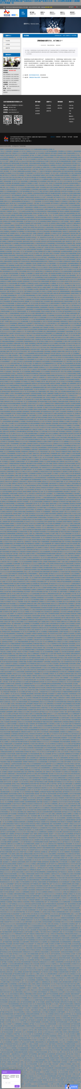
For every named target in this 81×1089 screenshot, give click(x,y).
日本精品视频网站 (39, 435)
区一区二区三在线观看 (8, 365)
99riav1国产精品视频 (23, 875)
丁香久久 (2, 151)
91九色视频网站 (15, 1038)
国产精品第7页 (32, 1020)
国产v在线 (33, 223)
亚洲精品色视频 (42, 517)
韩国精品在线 (70, 701)
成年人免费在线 (60, 461)
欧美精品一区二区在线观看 (61, 924)
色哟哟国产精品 (55, 667)
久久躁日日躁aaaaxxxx (49, 1032)
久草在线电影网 (6, 457)
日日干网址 (44, 924)
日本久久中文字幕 (15, 319)
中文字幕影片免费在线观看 (13, 417)
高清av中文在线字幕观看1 (10, 873)
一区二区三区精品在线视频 (36, 501)
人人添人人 (41, 403)
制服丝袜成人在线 (65, 543)
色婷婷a (78, 917)
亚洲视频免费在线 (47, 997)
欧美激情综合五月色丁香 (71, 661)
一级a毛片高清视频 (27, 529)
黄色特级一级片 (39, 793)
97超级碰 (47, 537)
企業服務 (7, 44)
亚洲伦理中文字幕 (11, 835)
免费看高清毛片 (41, 589)
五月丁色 (36, 341)
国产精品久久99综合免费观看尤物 (68, 585)
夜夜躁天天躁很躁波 (38, 633)
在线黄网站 (9, 673)
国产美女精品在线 (56, 269)
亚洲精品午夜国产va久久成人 (62, 665)
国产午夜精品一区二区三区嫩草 (33, 985)
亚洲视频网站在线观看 (72, 1042)
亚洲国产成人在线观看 (43, 970)
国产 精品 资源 (68, 195)
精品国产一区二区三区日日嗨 (30, 303)
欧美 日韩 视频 (50, 175)
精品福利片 (30, 323)
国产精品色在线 (69, 659)
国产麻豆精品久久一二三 (28, 201)
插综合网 (4, 357)
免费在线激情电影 (50, 499)
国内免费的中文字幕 (61, 273)
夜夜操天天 (66, 231)
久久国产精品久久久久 (37, 805)
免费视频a (64, 383)
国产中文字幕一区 (8, 781)
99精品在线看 (29, 948)
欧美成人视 (5, 247)
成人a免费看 (5, 741)
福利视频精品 (32, 343)
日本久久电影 (57, 725)
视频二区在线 (11, 703)
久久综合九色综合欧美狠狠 (64, 1024)
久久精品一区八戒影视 (33, 363)
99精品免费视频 (6, 647)
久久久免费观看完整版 (71, 169)
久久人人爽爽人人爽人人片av (72, 427)
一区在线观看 (28, 505)
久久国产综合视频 (28, 931)
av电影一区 (27, 483)
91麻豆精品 (52, 307)
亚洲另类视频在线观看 (17, 939)
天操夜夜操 (9, 211)
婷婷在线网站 (19, 397)
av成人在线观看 (68, 749)
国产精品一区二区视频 (20, 1018)
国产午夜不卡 (73, 1058)
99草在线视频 (36, 721)
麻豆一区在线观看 (40, 737)
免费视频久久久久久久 (69, 441)
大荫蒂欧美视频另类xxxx (64, 863)
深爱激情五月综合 (49, 403)
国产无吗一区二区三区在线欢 (60, 799)
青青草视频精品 (69, 493)
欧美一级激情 (33, 833)
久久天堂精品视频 (41, 317)
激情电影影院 (45, 861)
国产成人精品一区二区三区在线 (57, 381)
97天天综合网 (50, 379)
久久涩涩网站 (39, 413)
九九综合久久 (23, 495)
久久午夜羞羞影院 (27, 956)
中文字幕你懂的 (69, 381)
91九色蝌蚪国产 (70, 319)
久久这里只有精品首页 (12, 573)
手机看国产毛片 (44, 653)
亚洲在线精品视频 (38, 747)
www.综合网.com (35, 711)
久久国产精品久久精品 (69, 237)
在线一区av (3, 970)
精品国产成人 (20, 541)
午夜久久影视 (4, 629)
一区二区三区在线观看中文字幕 (69, 915)
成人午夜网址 (70, 467)
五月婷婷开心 (35, 443)
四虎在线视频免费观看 (22, 924)
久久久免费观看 (25, 1000)
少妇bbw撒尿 (50, 197)
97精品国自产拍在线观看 (39, 531)
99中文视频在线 (37, 361)
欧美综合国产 (48, 857)
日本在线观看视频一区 (63, 589)
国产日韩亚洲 (31, 499)
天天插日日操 (48, 709)
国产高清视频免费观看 (35, 479)
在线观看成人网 (77, 980)
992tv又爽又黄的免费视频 (57, 707)
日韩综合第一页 (20, 193)
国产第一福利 (45, 381)
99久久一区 (18, 233)
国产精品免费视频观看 (66, 581)
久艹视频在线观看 (69, 485)
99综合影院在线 (16, 1062)
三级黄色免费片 (4, 853)
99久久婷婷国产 (66, 455)
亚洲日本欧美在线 (24, 1004)
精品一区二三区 (60, 533)
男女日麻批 (18, 177)
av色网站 (59, 946)
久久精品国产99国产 (39, 273)
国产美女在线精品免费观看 (10, 863)
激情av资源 (4, 727)
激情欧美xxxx (60, 425)
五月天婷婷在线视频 (16, 545)
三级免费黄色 (69, 817)
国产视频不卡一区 (67, 335)
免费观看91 (18, 285)
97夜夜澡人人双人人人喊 (25, 487)
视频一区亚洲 (36, 677)
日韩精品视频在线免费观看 (57, 347)
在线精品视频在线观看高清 (61, 1068)
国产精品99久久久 (35, 827)
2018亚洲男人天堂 (70, 477)
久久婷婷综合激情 (64, 717)
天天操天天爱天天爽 (62, 877)
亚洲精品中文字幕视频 (26, 183)
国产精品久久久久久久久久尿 (56, 573)
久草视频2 (55, 972)
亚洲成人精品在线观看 (73, 950)
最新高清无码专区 (15, 391)
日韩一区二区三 (68, 707)
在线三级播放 (23, 443)
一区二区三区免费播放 (7, 821)
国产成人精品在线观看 (29, 775)
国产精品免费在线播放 (74, 849)
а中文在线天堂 (70, 239)
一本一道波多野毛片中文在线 (44, 237)
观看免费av (49, 423)
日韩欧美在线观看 (22, 701)
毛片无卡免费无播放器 (26, 315)
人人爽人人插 (26, 397)
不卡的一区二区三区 (7, 207)
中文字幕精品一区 (67, 695)
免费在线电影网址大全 (41, 313)
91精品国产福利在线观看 (67, 956)
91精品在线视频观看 (54, 731)
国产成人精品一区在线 (72, 1054)
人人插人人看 (13, 425)
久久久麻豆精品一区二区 (18, 485)
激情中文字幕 (67, 513)
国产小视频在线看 (60, 279)
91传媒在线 (21, 705)
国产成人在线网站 (53, 305)
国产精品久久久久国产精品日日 (61, 245)
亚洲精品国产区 (26, 467)
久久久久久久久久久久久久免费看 (54, 205)
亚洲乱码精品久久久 (29, 1060)
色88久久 (57, 585)
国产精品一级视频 (6, 1062)
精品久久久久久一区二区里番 (20, 433)
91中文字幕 (3, 531)
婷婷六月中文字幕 (67, 988)
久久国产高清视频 (74, 699)
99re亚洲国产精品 (29, 211)
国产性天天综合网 (40, 687)
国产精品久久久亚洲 (8, 1026)
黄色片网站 (12, 917)
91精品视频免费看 (52, 845)
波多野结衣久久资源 (60, 345)
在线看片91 (20, 329)
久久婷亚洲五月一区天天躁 (20, 909)
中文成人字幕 (36, 245)
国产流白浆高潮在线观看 (17, 521)
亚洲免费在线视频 (13, 697)
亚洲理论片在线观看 (17, 281)
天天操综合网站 (18, 1032)
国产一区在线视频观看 (13, 443)
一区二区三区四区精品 (34, 565)
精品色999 (67, 575)
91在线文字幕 (36, 287)
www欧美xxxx (5, 936)
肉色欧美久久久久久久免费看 (50, 343)
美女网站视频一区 (7, 467)
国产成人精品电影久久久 (42, 389)
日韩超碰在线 (26, 743)
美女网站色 (73, 1034)
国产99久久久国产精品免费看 (8, 831)
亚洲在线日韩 (74, 571)
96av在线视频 (38, 519)
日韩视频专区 (42, 958)
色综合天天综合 (11, 373)
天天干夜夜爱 (15, 887)
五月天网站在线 (21, 1068)
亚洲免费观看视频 (39, 199)
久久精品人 (30, 557)
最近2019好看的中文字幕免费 (56, 485)
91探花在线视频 (36, 615)
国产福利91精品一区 (45, 275)
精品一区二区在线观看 (45, 753)
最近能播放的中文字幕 (43, 259)
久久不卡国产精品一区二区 (21, 401)
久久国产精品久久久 (14, 465)
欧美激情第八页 (4, 775)
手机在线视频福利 (75, 851)
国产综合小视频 (34, 689)
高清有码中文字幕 (37, 997)
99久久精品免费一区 (39, 407)
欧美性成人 (39, 950)
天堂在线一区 (39, 511)
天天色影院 (76, 431)
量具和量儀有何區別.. (34, 75)
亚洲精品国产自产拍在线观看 (15, 241)
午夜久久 (25, 453)
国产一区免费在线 (14, 857)
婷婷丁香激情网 (44, 327)
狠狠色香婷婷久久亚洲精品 (61, 919)
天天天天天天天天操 (18, 351)
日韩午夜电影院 (20, 579)
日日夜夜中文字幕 (62, 968)
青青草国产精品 (9, 625)
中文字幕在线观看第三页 (12, 179)
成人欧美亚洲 (49, 1016)
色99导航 (48, 649)
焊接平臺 (22, 141)
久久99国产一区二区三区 (39, 183)
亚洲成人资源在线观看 (10, 255)
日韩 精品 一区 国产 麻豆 (72, 409)
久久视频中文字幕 (72, 1062)
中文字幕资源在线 (74, 1016)
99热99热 (6, 917)
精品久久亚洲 (9, 909)
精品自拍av (71, 519)
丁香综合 (14, 371)
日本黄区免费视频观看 (52, 369)
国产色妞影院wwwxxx (46, 411)
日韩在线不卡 (53, 547)
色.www (40, 811)
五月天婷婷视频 (57, 921)
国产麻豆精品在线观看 (7, 1032)
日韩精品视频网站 (32, 573)
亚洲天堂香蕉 (61, 545)
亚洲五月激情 (53, 1022)
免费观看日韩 (19, 269)
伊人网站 (30, 531)
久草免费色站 (71, 924)
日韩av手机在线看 (75, 595)
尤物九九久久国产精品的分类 (62, 1060)
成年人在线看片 (62, 453)
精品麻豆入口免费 (67, 471)
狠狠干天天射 (48, 407)
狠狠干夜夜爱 (62, 275)
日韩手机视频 (63, 437)
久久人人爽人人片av (64, 1040)
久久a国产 (53, 533)
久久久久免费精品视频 (64, 901)
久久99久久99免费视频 (14, 381)
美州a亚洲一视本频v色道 (55, 163)
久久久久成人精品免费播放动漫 (51, 671)
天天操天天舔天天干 (48, 413)
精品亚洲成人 (65, 693)
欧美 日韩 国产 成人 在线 (56, 815)
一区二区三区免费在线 (50, 743)
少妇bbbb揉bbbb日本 (56, 809)
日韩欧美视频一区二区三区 (58, 285)
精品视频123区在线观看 (15, 455)
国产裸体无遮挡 (8, 889)
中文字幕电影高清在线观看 (10, 509)
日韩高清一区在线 (15, 797)
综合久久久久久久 (58, 349)
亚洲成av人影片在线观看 (9, 221)
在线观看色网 (11, 309)
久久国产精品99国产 (73, 970)
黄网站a (14, 483)
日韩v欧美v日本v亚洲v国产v (48, 487)
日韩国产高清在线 (25, 537)
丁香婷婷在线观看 (30, 873)
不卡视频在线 (11, 809)
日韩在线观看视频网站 (40, 1060)
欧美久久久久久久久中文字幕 (44, 663)
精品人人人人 (27, 992)
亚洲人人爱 (47, 273)
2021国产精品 (7, 591)
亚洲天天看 (7, 535)
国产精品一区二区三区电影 (50, 591)
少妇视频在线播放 (53, 289)
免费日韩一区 (40, 1048)
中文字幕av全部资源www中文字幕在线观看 (41, 333)
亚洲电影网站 (73, 729)
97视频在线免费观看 (68, 691)
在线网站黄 (61, 287)
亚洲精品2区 (48, 455)
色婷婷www (35, 383)
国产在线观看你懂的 (43, 773)
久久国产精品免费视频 (24, 191)
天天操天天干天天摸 (68, 639)
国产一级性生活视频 (31, 1068)
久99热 (48, 385)
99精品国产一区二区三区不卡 (17, 209)
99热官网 (59, 653)
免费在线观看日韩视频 (19, 893)
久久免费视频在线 (31, 869)
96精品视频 (70, 437)
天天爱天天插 (52, 161)
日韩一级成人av (62, 829)
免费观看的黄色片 (9, 915)
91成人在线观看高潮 (5, 733)
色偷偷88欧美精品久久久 (72, 391)
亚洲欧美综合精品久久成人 (31, 613)
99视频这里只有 (64, 849)
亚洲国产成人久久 (4, 283)
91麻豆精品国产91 (53, 483)
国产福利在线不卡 (15, 275)
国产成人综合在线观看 (51, 545)
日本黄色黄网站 (50, 157)
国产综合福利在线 (55, 953)
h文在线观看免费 (51, 1054)
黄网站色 (22, 994)
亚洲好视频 (51, 781)
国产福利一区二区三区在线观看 (42, 203)
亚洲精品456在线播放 (39, 917)
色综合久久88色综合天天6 (35, 803)
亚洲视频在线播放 (62, 970)
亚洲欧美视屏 (45, 505)
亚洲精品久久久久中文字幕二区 (22, 996)
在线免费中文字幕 (41, 263)
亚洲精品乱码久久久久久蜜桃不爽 (31, 951)
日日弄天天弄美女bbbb (45, 269)
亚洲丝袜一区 (51, 417)
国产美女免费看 (42, 369)
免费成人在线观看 (70, 697)
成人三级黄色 (29, 1018)
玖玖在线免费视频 (58, 225)
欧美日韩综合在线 (75, 773)
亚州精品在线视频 (49, 695)
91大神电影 (29, 445)
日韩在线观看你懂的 (26, 961)
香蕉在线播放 (25, 1006)
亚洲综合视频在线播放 (74, 193)
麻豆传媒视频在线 (29, 543)
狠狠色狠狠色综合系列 (53, 593)
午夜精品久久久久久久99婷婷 (55, 261)
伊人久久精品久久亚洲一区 (27, 965)
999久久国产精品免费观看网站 (38, 871)
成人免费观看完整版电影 (69, 819)
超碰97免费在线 (42, 1054)
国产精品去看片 (31, 525)
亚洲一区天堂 (76, 667)
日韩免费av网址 (20, 633)
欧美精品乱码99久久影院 (63, 559)
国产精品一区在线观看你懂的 (73, 719)
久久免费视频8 (71, 591)
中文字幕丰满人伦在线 (46, 972)
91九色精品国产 (65, 1016)
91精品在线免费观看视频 (55, 619)
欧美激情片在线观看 (19, 801)
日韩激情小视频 (57, 709)
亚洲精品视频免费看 (23, 317)
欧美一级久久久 (28, 1070)
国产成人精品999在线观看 (50, 793)
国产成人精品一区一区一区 (11, 587)
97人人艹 (78, 153)
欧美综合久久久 (21, 948)
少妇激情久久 (21, 263)
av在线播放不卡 (52, 693)
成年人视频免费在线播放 (29, 497)
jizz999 (13, 713)
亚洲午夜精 (30, 549)
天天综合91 (19, 453)
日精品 (73, 1064)
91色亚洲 (52, 633)
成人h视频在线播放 (9, 235)
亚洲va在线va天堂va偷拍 (33, 755)
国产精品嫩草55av (56, 769)
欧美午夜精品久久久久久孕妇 (44, 645)
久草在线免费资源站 (60, 243)
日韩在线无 (37, 595)
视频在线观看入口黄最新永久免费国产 (68, 679)
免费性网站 (48, 233)
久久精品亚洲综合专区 (40, 243)
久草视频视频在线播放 (8, 525)
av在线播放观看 (20, 339)
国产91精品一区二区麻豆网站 (71, 225)
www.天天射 (48, 669)
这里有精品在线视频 (36, 393)
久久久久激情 (67, 743)
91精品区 (73, 261)
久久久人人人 (61, 905)
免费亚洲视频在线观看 (73, 1032)
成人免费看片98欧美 (66, 975)
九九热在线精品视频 (44, 283)
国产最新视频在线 (16, 195)
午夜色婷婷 (25, 727)
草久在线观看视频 (51, 1036)
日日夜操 (51, 479)
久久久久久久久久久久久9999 (26, 1028)
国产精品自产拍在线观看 (55, 705)
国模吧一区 (43, 599)
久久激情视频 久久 (37, 911)
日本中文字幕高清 (30, 950)
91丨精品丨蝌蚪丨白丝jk (59, 785)
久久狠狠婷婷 (9, 839)
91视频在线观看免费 (15, 643)
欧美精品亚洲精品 (9, 1036)
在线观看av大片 (52, 831)
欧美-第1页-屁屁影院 (13, 489)
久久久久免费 (65, 337)
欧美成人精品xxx (53, 835)
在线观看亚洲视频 (70, 1082)
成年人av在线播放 (48, 493)
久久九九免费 (39, 685)
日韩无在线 (32, 823)
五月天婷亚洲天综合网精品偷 (30, 373)
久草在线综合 (20, 483)
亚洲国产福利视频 (47, 587)
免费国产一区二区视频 (52, 287)
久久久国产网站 (17, 249)
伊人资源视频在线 (9, 627)
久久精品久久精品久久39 (65, 473)
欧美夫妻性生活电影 (66, 996)
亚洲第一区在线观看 (41, 187)
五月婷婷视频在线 (66, 795)
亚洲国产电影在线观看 (21, 753)
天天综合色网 (36, 963)
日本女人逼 (21, 457)
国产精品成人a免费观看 (64, 211)
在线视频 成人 (44, 851)
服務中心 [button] (62, 13)
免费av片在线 (25, 233)
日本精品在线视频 (7, 389)
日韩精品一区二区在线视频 (26, 857)
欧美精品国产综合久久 (50, 249)
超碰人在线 (74, 673)
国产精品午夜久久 (73, 447)
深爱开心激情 (48, 209)
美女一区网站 (15, 960)
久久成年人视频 (26, 249)
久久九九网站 (51, 875)
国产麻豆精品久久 (53, 323)
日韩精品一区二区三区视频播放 (21, 865)
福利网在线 (28, 769)
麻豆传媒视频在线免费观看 (47, 719)
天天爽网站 (38, 381)
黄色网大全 (21, 1086)
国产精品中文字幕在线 (5, 799)
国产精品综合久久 (63, 871)
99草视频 (65, 893)
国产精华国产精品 (45, 453)
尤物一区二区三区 (34, 865)
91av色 (49, 401)
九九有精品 (20, 867)
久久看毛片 (29, 988)
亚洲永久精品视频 (66, 507)
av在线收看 (43, 299)
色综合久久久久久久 (49, 893)
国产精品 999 (25, 277)
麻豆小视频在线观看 (45, 399)
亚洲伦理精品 (39, 749)
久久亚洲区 (61, 759)
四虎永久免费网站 (67, 813)
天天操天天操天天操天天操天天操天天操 (66, 984)
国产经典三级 (74, 961)
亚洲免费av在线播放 (71, 597)
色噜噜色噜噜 (11, 227)
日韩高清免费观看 (50, 279)
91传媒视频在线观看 (44, 1066)
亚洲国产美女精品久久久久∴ (30, 215)
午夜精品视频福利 (70, 359)
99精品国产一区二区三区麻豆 (60, 217)
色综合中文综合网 (74, 831)
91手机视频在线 (40, 1074)
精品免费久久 (39, 835)
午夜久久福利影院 (74, 555)
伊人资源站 (75, 867)
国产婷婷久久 (63, 475)
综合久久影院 (69, 873)
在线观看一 (58, 383)
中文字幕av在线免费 (67, 683)
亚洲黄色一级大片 (12, 629)
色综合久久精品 (52, 377)
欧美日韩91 (41, 227)
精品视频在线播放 (33, 433)
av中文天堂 (32, 257)
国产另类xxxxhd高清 (25, 267)
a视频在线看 (5, 345)
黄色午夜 (3, 369)
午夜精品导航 (48, 325)
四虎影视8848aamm (52, 829)
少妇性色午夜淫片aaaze (21, 815)
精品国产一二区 (53, 833)
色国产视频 (40, 801)
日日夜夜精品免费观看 (64, 835)
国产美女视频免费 (41, 177)
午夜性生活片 (53, 1066)
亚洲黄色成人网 (65, 365)
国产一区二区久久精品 (72, 289)
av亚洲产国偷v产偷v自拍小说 (68, 209)
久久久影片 (67, 205)
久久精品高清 (18, 309)
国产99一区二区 (38, 503)
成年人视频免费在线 (70, 553)
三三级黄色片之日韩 (17, 1042)
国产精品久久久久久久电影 (20, 953)
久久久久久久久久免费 (67, 523)
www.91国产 (31, 982)
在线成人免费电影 (26, 675)
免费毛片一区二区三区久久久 (12, 693)
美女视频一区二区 (59, 659)
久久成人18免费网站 (28, 639)
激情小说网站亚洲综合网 (57, 301)
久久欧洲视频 (15, 243)
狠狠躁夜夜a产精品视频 (15, 451)
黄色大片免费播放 (12, 867)
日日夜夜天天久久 (76, 963)
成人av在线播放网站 (45, 551)
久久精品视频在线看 (35, 779)
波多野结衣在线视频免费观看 (55, 491)
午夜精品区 (35, 675)
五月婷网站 (45, 877)
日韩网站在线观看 (29, 197)
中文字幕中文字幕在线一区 (29, 225)
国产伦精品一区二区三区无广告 (37, 641)
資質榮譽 (37, 110)
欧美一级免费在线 (36, 339)
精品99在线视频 (13, 793)
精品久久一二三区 (52, 713)
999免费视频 (8, 1042)
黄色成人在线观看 (13, 447)
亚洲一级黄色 (45, 503)
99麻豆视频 (40, 343)
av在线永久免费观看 (10, 215)
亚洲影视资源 (19, 533)
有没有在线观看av (63, 423)
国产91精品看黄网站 (72, 157)
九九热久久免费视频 (24, 609)
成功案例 (37, 113)
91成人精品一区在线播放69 (32, 1008)
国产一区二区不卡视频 (46, 1064)
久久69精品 (50, 958)
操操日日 (40, 671)
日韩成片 (31, 781)
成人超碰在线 (30, 877)
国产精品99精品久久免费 (41, 781)
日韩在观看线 (40, 581)
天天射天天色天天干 (33, 403)
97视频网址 (37, 791)
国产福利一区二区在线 (55, 505)
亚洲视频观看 (46, 511)
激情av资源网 (25, 597)
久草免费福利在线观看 (53, 613)
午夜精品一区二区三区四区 (25, 697)
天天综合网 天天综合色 (37, 293)
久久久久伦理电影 (68, 347)
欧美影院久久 (20, 863)
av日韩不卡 (74, 795)
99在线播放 (72, 495)
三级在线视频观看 (11, 453)
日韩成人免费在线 (17, 901)
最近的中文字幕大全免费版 (35, 481)
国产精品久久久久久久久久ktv (8, 924)
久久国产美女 (39, 159)
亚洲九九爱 (3, 795)
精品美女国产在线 (16, 657)
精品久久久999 (73, 321)
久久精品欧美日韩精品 (32, 621)
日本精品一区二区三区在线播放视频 (44, 651)
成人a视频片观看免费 (21, 655)
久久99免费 (72, 245)
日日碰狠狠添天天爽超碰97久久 (46, 555)
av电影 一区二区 (29, 577)
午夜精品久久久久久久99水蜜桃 (73, 417)
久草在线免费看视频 (35, 1036)
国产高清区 (58, 337)
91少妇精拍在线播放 (67, 271)
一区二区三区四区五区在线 (22, 847)
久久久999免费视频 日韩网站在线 (24, 603)
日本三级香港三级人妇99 (62, 499)
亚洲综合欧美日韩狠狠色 (67, 951)
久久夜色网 (45, 519)
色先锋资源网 (38, 1028)
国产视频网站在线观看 (21, 709)
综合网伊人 (17, 970)
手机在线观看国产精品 (21, 879)
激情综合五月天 (33, 165)
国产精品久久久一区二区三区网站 (71, 841)
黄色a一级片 (61, 661)
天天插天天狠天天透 (70, 797)
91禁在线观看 (53, 623)
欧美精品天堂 (5, 857)
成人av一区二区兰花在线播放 (27, 391)
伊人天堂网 (63, 199)
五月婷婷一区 (74, 953)
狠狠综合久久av (7, 779)
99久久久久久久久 (45, 755)
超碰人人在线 (46, 563)
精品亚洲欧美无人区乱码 (42, 619)
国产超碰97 (15, 755)
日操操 (1, 155)
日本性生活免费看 (18, 357)
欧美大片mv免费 (49, 349)
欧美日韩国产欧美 (35, 783)
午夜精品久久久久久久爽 (37, 579)
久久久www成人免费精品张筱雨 (58, 777)
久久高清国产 (12, 461)
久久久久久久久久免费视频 (68, 605)
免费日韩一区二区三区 (18, 611)
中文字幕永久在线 (13, 950)
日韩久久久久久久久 (55, 565)
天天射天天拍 (32, 523)
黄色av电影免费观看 (65, 741)
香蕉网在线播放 (54, 657)
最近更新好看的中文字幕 (54, 605)
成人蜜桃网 (59, 601)
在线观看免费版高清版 (56, 355)
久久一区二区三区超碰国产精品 (20, 1020)
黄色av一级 (10, 623)
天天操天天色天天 (16, 803)
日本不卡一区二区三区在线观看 (57, 817)
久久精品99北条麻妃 (71, 373)
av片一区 (34, 325)
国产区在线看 (12, 345)
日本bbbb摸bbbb (58, 927)
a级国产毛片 (65, 395)
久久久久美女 (40, 968)
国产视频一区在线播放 (7, 961)
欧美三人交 (69, 911)
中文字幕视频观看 (55, 741)
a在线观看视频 (42, 279)
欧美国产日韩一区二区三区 (55, 297)
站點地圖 (76, 136)
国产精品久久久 (57, 271)
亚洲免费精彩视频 (51, 1076)
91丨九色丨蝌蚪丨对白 (60, 1052)
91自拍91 (25, 1072)
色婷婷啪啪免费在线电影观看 (71, 759)
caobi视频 (53, 749)
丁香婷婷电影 (3, 843)
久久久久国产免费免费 (73, 879)
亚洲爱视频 (27, 623)
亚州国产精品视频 (51, 461)
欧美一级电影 (25, 343)
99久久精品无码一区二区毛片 (43, 975)
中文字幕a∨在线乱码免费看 (9, 958)
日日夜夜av (14, 297)
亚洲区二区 (71, 387)
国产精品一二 (39, 497)
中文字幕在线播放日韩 (46, 739)
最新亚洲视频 (6, 439)
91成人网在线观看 (71, 275)
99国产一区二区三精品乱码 (36, 725)
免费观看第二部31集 (31, 263)
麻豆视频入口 (7, 335)
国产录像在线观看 (63, 519)
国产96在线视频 (12, 603)
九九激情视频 (32, 597)
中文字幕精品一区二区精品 (27, 381)
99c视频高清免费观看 (8, 515)
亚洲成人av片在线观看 (44, 373)
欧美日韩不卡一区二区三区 (40, 557)
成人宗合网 (25, 1082)
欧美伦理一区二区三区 (45, 681)
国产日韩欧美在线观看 (19, 1014)
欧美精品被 (74, 613)
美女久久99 (66, 601)
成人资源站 (39, 921)
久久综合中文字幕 (15, 982)
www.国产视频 (59, 749)
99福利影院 (45, 295)
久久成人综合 (25, 545)
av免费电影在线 (53, 877)
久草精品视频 (34, 189)
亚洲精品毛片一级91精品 (31, 541)
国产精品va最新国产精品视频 (23, 325)
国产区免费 (12, 397)
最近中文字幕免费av (60, 379)
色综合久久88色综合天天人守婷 (21, 581)
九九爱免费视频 (30, 821)
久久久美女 (10, 205)
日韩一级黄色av (77, 789)
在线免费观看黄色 (45, 735)
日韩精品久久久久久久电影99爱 (20, 153)
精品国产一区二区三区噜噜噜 (34, 469)
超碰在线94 (16, 1050)
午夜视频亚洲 (13, 329)
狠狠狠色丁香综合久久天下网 (62, 555)
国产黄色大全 (33, 811)
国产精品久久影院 (62, 657)
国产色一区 (51, 1052)
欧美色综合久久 (36, 551)
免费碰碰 (29, 491)
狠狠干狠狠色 (52, 1044)
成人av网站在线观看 (65, 739)
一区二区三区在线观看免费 (21, 415)
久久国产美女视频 (45, 779)
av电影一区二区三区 (7, 581)
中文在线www (14, 805)
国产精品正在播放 (56, 675)
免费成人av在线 (55, 437)
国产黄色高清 (75, 1008)
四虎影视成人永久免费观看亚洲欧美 (63, 479)
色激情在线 (48, 153)
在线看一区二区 (62, 359)
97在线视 (64, 505)
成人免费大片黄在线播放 (21, 585)
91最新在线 (4, 865)
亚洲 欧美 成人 (63, 393)
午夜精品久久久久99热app (51, 980)
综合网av (30, 845)
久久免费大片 (35, 457)
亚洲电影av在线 (6, 631)
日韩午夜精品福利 (70, 1070)
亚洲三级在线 (76, 335)
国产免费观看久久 (16, 799)
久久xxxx (37, 521)
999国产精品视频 (4, 635)
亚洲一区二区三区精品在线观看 (37, 1004)
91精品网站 (3, 753)
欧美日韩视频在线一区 (43, 992)
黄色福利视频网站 (31, 915)
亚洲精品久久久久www (73, 731)
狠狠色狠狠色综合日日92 (71, 187)
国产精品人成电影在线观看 (39, 881)
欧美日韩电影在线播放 (32, 759)
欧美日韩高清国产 (28, 167)
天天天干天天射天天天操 (65, 801)
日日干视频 (45, 1012)
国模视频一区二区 (29, 301)
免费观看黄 (17, 235)
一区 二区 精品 (13, 171)
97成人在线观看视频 (51, 821)
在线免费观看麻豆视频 (55, 541)
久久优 (73, 303)
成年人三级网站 (43, 1010)
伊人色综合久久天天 (29, 521)
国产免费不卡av (40, 893)
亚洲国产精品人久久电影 (11, 317)
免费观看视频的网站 (65, 291)
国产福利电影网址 (23, 687)
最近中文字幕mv (17, 889)
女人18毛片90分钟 (70, 803)
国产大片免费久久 (18, 685)
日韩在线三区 (12, 749)
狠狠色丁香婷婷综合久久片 (65, 267)
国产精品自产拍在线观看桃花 (59, 449)
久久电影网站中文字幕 (55, 643)
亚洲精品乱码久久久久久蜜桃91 (47, 961)
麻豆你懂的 (21, 811)
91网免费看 (12, 377)
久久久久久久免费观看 (20, 459)
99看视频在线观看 (59, 175)
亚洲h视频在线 (36, 972)
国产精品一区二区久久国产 (23, 369)
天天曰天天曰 (56, 1016)
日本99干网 (8, 1022)
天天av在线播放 (74, 421)
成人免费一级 (74, 839)
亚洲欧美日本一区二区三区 (33, 919)
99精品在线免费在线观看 (35, 1050)
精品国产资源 (26, 227)
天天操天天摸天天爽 (73, 393)
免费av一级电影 (53, 697)
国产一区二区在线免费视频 (28, 980)
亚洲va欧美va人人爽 (19, 745)
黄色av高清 (69, 179)
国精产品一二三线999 (9, 299)
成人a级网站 (12, 675)
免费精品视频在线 (25, 783)
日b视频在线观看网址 (53, 631)
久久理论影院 (18, 523)
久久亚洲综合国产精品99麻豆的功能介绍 (19, 741)
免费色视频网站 (64, 757)
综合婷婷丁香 (47, 885)
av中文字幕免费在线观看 (50, 747)
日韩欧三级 (66, 891)
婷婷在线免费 (69, 563)
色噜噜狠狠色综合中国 (8, 847)
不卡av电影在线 (70, 853)
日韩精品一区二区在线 (23, 513)
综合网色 (36, 471)
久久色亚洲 (3, 835)
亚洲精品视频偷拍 (64, 1084)
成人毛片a (67, 973)
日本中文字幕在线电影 (44, 231)
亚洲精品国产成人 (51, 207)
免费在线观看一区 (18, 623)
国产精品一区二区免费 (11, 1058)
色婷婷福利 (66, 183)
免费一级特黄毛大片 (67, 241)
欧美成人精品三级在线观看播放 (67, 213)
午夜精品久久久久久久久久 (43, 741)
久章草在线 (44, 1036)
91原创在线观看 (66, 938)
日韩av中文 (20, 767)
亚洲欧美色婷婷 (4, 455)
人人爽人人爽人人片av (49, 429)
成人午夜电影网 (60, 797)
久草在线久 (8, 185)
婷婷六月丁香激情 (56, 621)
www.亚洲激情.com (73, 1068)
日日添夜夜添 (45, 155)
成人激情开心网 (39, 797)
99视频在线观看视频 (5, 297)
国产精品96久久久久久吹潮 (57, 281)
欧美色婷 (75, 735)
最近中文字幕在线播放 (37, 591)
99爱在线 (52, 383)
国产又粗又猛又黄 (54, 537)
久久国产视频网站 (30, 527)
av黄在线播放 (7, 223)
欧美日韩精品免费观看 (20, 757)
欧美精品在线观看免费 (19, 821)
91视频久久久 (22, 621)
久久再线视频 (41, 433)
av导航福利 (65, 721)
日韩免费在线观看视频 (58, 219)
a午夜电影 (51, 327)
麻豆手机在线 (41, 905)
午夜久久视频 (28, 457)
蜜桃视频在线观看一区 (29, 389)
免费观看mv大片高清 (55, 165)
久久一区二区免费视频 (7, 801)
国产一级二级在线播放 (65, 593)
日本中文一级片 (59, 677)
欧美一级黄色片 (47, 395)
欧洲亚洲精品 (13, 721)
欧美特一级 (47, 451)
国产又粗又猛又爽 (63, 369)
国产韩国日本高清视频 (41, 417)
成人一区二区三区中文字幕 (70, 333)
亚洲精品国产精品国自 (29, 685)
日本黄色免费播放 (9, 475)
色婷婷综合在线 (56, 209)
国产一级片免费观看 (39, 405)
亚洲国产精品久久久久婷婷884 (39, 345)
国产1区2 (51, 225)
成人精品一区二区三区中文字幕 (45, 785)
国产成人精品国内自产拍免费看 (8, 193)
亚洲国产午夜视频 (37, 861)
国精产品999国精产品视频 (23, 583)
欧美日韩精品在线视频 (11, 715)
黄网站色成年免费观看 (12, 539)
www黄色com (65, 193)
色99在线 (36, 571)
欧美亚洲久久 (67, 573)
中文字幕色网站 (58, 703)
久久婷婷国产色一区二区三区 (36, 195)
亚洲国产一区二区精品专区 (16, 613)
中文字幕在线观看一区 (52, 263)
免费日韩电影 (28, 921)
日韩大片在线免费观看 (66, 537)
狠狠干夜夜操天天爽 (8, 745)
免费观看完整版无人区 (20, 739)
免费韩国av (57, 457)
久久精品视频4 (29, 273)
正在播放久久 (50, 805)
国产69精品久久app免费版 (74, 367)
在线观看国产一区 (65, 737)
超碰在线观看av (54, 277)
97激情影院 (40, 395)
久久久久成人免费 (41, 385)
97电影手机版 (37, 323)
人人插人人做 (30, 571)
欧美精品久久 (31, 1052)
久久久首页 (21, 805)
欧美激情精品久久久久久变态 (10, 271)
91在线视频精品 (77, 371)
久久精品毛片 (34, 369)
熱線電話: (5, 107)
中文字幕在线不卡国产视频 (65, 501)
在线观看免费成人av (8, 347)
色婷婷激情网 (42, 1046)
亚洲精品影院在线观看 (6, 751)
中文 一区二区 (53, 787)
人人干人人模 (13, 159)
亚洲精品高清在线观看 (39, 857)
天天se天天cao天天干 (6, 195)
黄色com (30, 997)
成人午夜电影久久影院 (56, 982)
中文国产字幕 (32, 809)
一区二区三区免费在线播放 (15, 617)
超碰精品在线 (64, 1078)
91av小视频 (20, 1066)
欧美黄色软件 (66, 233)
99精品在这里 (63, 157)
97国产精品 (18, 515)
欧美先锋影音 (63, 367)
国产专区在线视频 (48, 1000)
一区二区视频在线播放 (59, 493)
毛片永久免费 (41, 1038)
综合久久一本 (73, 781)
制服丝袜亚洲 (55, 625)
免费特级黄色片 (29, 647)
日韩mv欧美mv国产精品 (60, 227)
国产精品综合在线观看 (44, 383)
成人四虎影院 (65, 247)
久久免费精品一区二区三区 (56, 283)
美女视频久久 (19, 227)
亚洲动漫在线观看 (66, 355)
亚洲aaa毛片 (60, 155)
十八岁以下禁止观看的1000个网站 (65, 926)
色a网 (23, 211)
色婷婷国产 (56, 1056)
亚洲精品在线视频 (37, 1070)
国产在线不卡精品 (48, 253)
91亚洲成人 (3, 445)
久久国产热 (18, 525)
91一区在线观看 (45, 673)
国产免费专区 (14, 1040)
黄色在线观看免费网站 (19, 1026)
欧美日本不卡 (34, 279)
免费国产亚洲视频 (35, 371)
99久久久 (10, 819)
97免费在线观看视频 (45, 879)
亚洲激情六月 (63, 731)
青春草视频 (35, 357)
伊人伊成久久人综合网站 (46, 291)
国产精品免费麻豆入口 (44, 335)
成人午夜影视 (16, 253)
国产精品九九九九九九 (33, 495)
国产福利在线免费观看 (26, 1002)
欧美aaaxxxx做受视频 (16, 411)
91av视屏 (62, 577)
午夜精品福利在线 (12, 247)
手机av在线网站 (34, 996)
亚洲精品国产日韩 (48, 353)
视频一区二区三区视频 (43, 815)
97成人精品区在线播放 (64, 469)
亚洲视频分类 (54, 275)
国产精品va (47, 515)
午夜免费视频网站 (40, 649)
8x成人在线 (46, 347)
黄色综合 (35, 671)
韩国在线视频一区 (20, 221)
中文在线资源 (50, 585)
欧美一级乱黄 (54, 779)
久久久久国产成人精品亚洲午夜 (52, 727)
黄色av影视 (10, 293)
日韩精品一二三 (36, 171)
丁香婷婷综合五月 (22, 629)
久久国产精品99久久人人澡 (34, 1078)
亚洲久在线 (51, 924)
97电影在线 (14, 175)
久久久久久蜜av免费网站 (50, 853)
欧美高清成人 (49, 795)
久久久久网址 (21, 471)
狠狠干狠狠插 (32, 687)
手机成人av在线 (13, 407)
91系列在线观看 (63, 263)
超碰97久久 (26, 1030)
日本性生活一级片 (57, 950)
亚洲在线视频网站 (70, 577)
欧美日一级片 (39, 253)
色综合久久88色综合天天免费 (60, 465)
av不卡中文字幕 (17, 477)
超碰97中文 (15, 197)
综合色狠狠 (33, 741)
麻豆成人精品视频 (49, 199)
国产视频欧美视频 (7, 941)
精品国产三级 (63, 511)
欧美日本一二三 (49, 889)
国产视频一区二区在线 (10, 567)
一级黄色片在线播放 (43, 573)
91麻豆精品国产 (60, 575)
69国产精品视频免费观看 (24, 1040)
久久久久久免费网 (37, 563)
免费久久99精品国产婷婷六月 (21, 205)
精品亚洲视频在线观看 (7, 1014)
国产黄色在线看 (68, 685)
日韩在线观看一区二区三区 (72, 843)
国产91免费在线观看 (45, 559)
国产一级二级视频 (48, 1056)
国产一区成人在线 (22, 1064)
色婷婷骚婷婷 (25, 411)
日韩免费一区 (29, 239)
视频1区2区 (62, 187)
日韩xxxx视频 (30, 831)
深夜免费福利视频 (30, 295)
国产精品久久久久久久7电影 (69, 811)
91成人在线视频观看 (73, 527)
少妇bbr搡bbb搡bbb (21, 431)
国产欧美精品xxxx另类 (5, 951)
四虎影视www (62, 289)
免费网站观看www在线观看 (24, 171)
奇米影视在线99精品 (61, 1054)
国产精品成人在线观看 (40, 821)
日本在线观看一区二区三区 (22, 809)
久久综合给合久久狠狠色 (8, 225)
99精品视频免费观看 (23, 641)
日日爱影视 (10, 357)
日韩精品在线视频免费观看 (33, 559)
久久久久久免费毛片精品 (56, 515)
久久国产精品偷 (59, 819)
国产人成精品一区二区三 (45, 1006)
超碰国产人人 (11, 815)
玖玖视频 (73, 881)
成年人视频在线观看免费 (50, 331)
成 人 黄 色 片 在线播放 (58, 325)
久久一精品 (59, 963)
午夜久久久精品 (20, 299)
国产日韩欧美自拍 (52, 359)
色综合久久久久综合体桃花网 (25, 721)
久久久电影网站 (43, 941)
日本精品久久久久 (64, 729)
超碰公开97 (28, 579)
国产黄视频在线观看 (19, 543)
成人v (44, 805)
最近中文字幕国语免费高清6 (49, 903)
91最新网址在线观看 (18, 389)
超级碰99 (48, 1002)
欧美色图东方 (57, 303)
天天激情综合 (59, 743)
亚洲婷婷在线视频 (46, 577)
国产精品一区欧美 (16, 651)
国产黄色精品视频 (55, 649)
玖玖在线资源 (58, 315)
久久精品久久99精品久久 (8, 229)
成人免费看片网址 (45, 167)
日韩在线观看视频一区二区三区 (19, 631)
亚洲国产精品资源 (64, 631)
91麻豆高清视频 (37, 948)
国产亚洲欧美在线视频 (27, 917)
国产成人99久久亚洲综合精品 (53, 617)
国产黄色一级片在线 (18, 409)
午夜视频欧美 (10, 1018)
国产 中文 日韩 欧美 (43, 789)
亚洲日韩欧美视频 (68, 407)
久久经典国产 (8, 1024)
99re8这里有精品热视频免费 (71, 745)
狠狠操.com (21, 990)
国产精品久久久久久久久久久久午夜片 (67, 551)
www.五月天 (71, 343)
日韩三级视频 (22, 950)
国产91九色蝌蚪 (61, 623)
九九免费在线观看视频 (15, 1006)
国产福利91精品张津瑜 (68, 171)
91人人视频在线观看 (28, 309)
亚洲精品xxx (72, 721)
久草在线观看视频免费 (50, 926)
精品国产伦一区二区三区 (41, 629)
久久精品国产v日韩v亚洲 (14, 333)
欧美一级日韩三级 (11, 203)
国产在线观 (8, 687)
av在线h (26, 533)
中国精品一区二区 (19, 577)
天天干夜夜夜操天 (61, 249)
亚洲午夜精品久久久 (15, 437)
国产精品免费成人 (72, 167)
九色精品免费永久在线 (12, 471)
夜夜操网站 (3, 943)
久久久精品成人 (62, 255)
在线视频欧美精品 (8, 543)
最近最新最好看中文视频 (51, 1074)
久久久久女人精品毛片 (42, 267)
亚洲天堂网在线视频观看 (31, 1086)
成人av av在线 (43, 207)
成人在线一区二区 (43, 491)
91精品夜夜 (67, 994)
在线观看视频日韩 (12, 295)
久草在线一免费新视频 (47, 393)
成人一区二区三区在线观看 (46, 457)
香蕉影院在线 (15, 777)
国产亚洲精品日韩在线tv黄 (17, 301)
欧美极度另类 (44, 827)
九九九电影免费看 (24, 941)
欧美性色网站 (72, 663)
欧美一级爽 (32, 429)
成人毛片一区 (50, 659)
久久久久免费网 (24, 887)
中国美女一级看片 (7, 517)
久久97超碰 (38, 247)
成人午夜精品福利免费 (47, 837)
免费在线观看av (17, 449)
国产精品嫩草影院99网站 (54, 193)
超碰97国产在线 (69, 847)
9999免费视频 (13, 323)
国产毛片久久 (20, 569)
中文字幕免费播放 (35, 599)
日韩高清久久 (76, 521)
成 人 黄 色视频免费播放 (72, 557)
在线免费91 (21, 1012)
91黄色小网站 (50, 181)
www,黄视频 (66, 315)
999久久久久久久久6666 (67, 921)
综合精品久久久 (47, 801)
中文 (76, 7)
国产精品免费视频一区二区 (17, 647)
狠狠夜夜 (46, 835)
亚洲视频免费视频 (11, 533)
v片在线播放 (31, 651)
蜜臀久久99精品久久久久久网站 (63, 389)
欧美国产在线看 (46, 529)
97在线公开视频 (67, 943)
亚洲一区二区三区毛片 (20, 559)
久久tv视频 (57, 1084)
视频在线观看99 (8, 261)
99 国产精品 (5, 661)
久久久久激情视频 (12, 1048)
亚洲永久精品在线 (53, 267)
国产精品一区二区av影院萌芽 (27, 960)
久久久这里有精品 (13, 787)
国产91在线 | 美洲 (42, 613)
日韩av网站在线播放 (35, 411)
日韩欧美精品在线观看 (12, 531)
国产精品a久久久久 (19, 679)
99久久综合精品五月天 (47, 611)
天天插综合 (3, 919)
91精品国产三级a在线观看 (14, 771)
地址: (4, 105)
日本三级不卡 (40, 455)
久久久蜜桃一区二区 (42, 359)
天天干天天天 (37, 683)
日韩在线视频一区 (63, 343)
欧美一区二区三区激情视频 (23, 371)
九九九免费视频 (20, 419)
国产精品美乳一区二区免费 (32, 829)
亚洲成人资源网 (46, 539)
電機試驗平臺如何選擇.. (35, 77)
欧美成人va (49, 745)
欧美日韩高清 (66, 1028)
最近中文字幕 (27, 169)
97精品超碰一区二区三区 (19, 151)
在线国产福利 (6, 765)
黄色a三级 (18, 917)
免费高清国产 (35, 449)
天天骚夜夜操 (58, 307)
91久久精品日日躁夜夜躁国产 (15, 1016)
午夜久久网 (68, 287)
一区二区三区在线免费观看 (25, 561)
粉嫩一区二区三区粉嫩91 (39, 1002)
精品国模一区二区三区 (26, 275)
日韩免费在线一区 (71, 411)
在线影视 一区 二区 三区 (41, 843)
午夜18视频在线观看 (7, 931)
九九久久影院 (7, 213)
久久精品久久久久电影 (74, 751)
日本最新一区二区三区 (62, 435)
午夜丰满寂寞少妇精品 (20, 703)
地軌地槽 (71, 108)
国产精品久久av (44, 711)
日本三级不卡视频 (47, 463)
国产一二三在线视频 (57, 907)
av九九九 (53, 797)
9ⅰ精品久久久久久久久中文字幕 (63, 487)
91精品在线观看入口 (45, 951)
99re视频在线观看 (48, 567)
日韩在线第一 (38, 525)
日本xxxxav (69, 867)
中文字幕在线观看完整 (40, 211)
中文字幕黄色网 (76, 909)
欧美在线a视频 (13, 283)
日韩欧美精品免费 (11, 519)
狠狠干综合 (3, 219)
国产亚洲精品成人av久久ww (62, 699)
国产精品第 (27, 855)
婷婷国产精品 (34, 227)
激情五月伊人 (36, 453)
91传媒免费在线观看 (63, 972)
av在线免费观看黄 (48, 725)
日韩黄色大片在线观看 (68, 633)
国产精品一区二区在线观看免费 (43, 960)
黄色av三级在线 (36, 487)
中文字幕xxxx (45, 849)
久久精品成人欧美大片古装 (45, 471)
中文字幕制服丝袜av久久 (9, 817)
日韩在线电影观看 (67, 815)
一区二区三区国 (21, 295)
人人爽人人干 (61, 1066)
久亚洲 (40, 1040)
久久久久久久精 (51, 317)
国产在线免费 (73, 543)
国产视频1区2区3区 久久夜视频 (10, 359)
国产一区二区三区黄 (39, 679)
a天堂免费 (70, 709)
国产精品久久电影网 (48, 191)
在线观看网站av (51, 599)
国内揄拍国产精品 (23, 573)
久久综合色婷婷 (7, 939)
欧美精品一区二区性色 (60, 719)
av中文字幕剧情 (66, 653)
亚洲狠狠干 (17, 257)
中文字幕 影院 (45, 731)
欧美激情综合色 (69, 219)
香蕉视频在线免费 (42, 329)
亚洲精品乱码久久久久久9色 (44, 907)
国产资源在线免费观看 (14, 965)
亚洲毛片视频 (58, 1032)
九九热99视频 (51, 315)
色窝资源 (55, 501)
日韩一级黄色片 (5, 787)
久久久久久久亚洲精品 (30, 863)
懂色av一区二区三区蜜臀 (20, 625)
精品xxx (33, 493)
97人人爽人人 (58, 751)
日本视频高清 (9, 1034)
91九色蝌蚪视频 (31, 631)
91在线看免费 (30, 747)
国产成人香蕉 (37, 837)
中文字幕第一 (27, 1010)
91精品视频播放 (61, 853)
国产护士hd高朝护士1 (8, 757)
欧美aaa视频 (14, 990)
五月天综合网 (39, 825)
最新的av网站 (53, 503)
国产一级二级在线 (39, 419)
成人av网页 (17, 593)
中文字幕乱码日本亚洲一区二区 (12, 189)
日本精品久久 (70, 151)
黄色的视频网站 (19, 393)
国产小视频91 (25, 475)
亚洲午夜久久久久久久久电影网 (48, 963)
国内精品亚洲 (14, 669)
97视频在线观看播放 (52, 211)
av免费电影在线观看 (21, 869)
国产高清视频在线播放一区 (7, 495)
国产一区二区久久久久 (56, 883)
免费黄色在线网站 (57, 171)
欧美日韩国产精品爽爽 (69, 257)
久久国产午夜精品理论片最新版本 (57, 855)
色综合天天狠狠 (4, 381)
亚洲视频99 (21, 359)
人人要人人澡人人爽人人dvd (58, 399)
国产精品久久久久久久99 (55, 295)
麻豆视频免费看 (16, 183)
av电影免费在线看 (33, 1046)
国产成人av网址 (51, 337)
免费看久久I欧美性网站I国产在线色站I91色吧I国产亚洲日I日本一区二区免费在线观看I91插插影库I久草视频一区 (27, 149)
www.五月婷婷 (35, 299)
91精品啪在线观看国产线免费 (32, 765)
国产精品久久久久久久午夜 (40, 549)
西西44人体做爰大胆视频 (40, 409)
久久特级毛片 (45, 547)
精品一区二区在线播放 (28, 407)
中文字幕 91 (45, 479)
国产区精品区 (67, 177)
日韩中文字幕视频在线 (7, 639)
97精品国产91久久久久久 (46, 443)
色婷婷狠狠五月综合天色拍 (53, 535)
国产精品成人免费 (44, 783)
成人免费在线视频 (67, 783)
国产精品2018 (18, 833)
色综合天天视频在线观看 (73, 255)
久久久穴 (39, 415)
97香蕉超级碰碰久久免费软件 (29, 589)
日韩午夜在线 (31, 887)
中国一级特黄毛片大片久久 (46, 467)
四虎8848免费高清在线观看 (67, 405)
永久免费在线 (46, 749)
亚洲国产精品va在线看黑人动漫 (32, 569)
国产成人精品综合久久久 (11, 395)
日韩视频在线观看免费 (35, 667)
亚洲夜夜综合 (48, 271)
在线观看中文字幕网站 (37, 567)
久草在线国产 (56, 253)
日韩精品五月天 (73, 395)
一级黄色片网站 (55, 511)
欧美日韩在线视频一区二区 (39, 717)
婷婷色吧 (73, 635)
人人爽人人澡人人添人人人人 (52, 917)
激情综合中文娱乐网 (22, 715)
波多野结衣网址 (73, 231)
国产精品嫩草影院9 (34, 681)
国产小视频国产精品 (44, 883)
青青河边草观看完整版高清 (23, 349)
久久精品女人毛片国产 (56, 233)
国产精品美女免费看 (68, 1004)
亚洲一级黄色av (17, 467)
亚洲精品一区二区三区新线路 (59, 265)
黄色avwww (55, 681)
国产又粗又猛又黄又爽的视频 (29, 177)
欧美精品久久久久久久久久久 (55, 891)
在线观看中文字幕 (25, 1056)
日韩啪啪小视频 (22, 661)
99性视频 (16, 495)
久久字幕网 (30, 851)
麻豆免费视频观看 (52, 1010)
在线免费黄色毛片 (30, 511)
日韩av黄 (72, 569)
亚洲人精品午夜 (31, 413)
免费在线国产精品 (63, 603)
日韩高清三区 (18, 1036)
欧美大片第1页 (33, 475)
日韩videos (66, 1010)
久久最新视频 (28, 299)
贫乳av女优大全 (6, 643)
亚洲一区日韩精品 (66, 541)
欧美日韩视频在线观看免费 (7, 619)
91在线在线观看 (34, 855)
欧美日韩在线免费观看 (17, 237)
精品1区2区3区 (25, 823)
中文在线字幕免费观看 (46, 445)
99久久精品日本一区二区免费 (71, 413)
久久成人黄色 (33, 297)
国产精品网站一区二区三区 (15, 575)
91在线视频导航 (12, 337)
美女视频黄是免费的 (8, 679)
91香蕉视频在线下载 (22, 813)
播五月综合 (25, 523)
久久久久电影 (3, 337)
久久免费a (53, 167)
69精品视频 (36, 697)
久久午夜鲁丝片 (73, 397)
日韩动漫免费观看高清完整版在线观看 (46, 553)
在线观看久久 (38, 543)
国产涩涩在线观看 (43, 697)
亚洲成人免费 (5, 217)
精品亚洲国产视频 (27, 972)
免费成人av (62, 1056)
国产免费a (62, 409)
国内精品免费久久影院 (46, 245)
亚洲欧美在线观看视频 (17, 591)
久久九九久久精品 (25, 333)
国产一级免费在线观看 (73, 265)
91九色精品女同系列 (66, 535)
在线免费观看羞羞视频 (30, 801)
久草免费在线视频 (25, 827)
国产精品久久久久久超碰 (25, 777)
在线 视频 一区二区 (22, 159)
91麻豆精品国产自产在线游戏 (26, 659)
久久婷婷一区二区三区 (32, 789)
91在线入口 (21, 361)
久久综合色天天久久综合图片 (52, 169)
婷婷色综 (73, 739)
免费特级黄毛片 (64, 321)
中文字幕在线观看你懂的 (53, 717)
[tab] (11, 35)
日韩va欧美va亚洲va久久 (28, 477)
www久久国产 (61, 833)
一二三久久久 (15, 223)
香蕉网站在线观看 (66, 883)
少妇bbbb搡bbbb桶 (57, 645)
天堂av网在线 (9, 165)
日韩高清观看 (55, 960)
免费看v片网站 (61, 351)
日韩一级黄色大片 (47, 771)
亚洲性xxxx (66, 767)
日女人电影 (15, 653)
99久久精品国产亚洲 (42, 297)
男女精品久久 (22, 335)
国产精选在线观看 (54, 849)
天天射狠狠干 (28, 633)
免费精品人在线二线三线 (59, 587)
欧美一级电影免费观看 (49, 1020)
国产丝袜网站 (9, 219)
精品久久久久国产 (47, 265)
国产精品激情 (14, 929)
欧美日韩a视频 (76, 703)
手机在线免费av (32, 655)
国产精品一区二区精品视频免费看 (49, 439)
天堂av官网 (10, 499)
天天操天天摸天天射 (58, 177)
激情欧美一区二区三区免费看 (73, 785)
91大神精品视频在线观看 (31, 605)
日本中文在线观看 (49, 597)
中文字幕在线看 (54, 259)
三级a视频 (70, 641)
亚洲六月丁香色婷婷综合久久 (13, 785)
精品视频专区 (17, 469)
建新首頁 (53, 136)
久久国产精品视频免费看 (51, 151)
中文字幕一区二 (56, 365)
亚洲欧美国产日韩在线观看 (68, 643)
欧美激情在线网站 (74, 183)
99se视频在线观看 (29, 217)
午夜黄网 (34, 988)
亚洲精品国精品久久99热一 (55, 561)
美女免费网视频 (57, 523)
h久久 (1, 927)
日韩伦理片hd (59, 599)
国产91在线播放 (12, 1070)
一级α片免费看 (32, 415)
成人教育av (72, 787)
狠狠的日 (36, 946)
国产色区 (57, 405)
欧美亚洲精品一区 (45, 355)
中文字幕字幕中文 (65, 889)
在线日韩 (7, 699)
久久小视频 (16, 881)
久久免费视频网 (74, 175)
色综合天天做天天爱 (65, 727)
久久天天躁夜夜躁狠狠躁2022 (36, 926)
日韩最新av (55, 401)
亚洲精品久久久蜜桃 (42, 441)
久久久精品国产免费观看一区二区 (43, 1080)
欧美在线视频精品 (67, 703)
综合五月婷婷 (58, 633)
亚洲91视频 (32, 247)
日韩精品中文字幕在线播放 (18, 975)
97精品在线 (6, 691)
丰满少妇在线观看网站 (27, 643)
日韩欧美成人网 (52, 843)
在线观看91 (8, 197)
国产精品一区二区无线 (56, 311)
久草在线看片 (55, 663)
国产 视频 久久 (48, 733)
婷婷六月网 (8, 153)
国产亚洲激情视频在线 (52, 881)
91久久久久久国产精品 (41, 257)
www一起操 (29, 973)
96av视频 (36, 1066)
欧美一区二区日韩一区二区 (26, 179)
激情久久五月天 (26, 885)
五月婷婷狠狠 (20, 175)
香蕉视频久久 (71, 603)
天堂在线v (2, 1034)
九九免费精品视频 (9, 685)
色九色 (20, 407)
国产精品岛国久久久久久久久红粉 (12, 277)
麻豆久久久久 (41, 1086)
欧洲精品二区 (15, 1028)
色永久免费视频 (28, 357)
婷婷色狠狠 (46, 309)
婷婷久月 (48, 621)
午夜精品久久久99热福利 (53, 489)
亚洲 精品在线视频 (47, 921)
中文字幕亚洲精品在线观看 (72, 379)
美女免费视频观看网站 (66, 941)
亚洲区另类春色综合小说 (51, 229)
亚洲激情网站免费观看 (66, 725)
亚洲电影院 (70, 821)
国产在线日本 (57, 353)
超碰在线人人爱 (18, 727)
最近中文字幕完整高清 (46, 171)
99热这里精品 (67, 1008)
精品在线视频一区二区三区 (73, 331)
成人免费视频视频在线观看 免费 (39, 387)
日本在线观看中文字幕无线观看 (14, 795)
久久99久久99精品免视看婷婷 (15, 1010)
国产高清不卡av (53, 863)
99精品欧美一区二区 (34, 451)
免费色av (45, 713)
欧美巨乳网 (66, 831)
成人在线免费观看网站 (33, 701)
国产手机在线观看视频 (53, 994)
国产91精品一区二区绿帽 (16, 956)
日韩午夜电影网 (38, 637)
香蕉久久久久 (7, 201)
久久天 (76, 459)
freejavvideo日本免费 (5, 731)
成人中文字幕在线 (47, 421)
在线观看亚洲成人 (37, 1012)
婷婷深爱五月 (28, 339)
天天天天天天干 (21, 509)
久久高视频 (63, 873)
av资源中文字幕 (68, 281)
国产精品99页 (67, 948)
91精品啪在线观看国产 (18, 207)
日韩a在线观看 (20, 255)
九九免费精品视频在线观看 (47, 919)
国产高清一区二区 (58, 441)
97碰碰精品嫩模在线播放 (73, 968)
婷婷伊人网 (29, 861)
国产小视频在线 (56, 543)
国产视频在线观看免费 (18, 505)
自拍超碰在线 (34, 627)
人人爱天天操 (46, 803)
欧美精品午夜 (28, 751)
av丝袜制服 (30, 637)
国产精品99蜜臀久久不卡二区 (63, 329)
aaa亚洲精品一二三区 (17, 841)
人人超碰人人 (63, 529)
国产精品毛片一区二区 (40, 489)
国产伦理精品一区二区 (70, 761)
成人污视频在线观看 (63, 323)
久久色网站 (36, 931)
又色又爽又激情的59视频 (17, 855)
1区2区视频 (13, 439)
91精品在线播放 (51, 375)
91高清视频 (64, 1062)
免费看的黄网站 (53, 970)
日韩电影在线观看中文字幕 (29, 907)
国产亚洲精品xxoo (14, 551)
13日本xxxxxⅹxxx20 (11, 369)
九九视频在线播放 (32, 181)
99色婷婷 (53, 273)
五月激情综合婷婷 (22, 531)
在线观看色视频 (51, 477)
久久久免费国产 (72, 861)
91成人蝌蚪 (59, 831)
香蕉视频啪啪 (30, 1032)
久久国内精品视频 (42, 761)
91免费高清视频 (40, 523)
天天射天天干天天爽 (13, 263)
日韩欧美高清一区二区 (20, 915)
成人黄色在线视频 (35, 321)
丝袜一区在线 (49, 183)
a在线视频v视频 (56, 895)
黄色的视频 (55, 423)
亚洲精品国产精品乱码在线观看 (54, 687)
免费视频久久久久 (22, 323)
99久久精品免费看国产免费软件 (38, 175)
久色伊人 (51, 459)
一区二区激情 (47, 1048)
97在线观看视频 (51, 243)
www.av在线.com (4, 397)
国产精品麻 (55, 1046)
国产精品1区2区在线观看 (67, 457)
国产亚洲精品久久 (48, 639)
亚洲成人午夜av (23, 653)
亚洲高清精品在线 (4, 597)
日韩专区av (7, 545)
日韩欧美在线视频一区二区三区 (8, 311)
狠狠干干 (70, 779)
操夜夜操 (58, 1018)
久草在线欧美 (50, 517)
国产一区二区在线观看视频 (36, 277)
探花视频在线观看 (72, 475)
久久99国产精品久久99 (68, 619)
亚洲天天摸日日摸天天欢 (23, 425)
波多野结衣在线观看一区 (54, 447)
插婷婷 (21, 213)
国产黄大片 (60, 635)
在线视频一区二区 (74, 299)
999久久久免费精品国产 (34, 653)
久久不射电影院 (23, 405)
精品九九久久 (54, 603)
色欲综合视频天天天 (9, 671)
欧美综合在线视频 (35, 311)
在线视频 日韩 (19, 825)
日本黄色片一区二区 (41, 527)
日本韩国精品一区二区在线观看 (18, 547)
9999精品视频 (5, 1006)
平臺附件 (71, 121)
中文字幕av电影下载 (52, 859)
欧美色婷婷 (64, 709)
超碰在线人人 (17, 479)
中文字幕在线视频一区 (11, 303)
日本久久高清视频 (28, 289)
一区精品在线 (19, 373)
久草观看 (45, 561)
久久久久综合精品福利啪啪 (21, 423)
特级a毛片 (59, 827)
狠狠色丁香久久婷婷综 (64, 439)
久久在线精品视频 (19, 503)
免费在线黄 (10, 469)
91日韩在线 (67, 961)
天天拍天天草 (55, 739)
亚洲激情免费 (28, 671)
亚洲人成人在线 (52, 415)
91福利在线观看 (57, 811)
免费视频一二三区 (68, 677)
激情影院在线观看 (30, 897)
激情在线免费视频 (16, 201)
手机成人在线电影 (45, 311)
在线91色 (46, 817)
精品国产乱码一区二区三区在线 (59, 879)
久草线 (78, 203)
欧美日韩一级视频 (42, 994)
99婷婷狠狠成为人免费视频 (32, 207)
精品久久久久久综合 (36, 990)
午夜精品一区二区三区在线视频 (33, 611)
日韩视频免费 (53, 453)
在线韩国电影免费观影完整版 (40, 193)
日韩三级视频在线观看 (33, 953)
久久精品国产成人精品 (23, 723)
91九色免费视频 (42, 181)
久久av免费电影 (6, 855)
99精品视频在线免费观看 (33, 307)
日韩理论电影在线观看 (28, 1080)
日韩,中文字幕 (61, 845)
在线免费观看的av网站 (60, 867)
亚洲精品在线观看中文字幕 (43, 809)
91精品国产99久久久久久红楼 (27, 313)
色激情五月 (58, 525)
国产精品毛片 (77, 833)
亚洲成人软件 (72, 481)
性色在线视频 (38, 877)
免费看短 (22, 769)
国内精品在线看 (6, 391)
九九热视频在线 (48, 195)
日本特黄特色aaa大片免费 (42, 161)
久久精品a (2, 909)
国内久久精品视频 (40, 185)
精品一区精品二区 (67, 307)
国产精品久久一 (75, 469)
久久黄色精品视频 (57, 183)
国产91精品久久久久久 (59, 197)
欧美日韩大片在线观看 (24, 435)
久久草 (52, 451)
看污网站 (6, 171)
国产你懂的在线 (60, 317)
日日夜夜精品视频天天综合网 (73, 829)
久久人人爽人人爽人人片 (65, 305)
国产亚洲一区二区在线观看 (23, 387)
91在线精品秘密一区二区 (8, 879)
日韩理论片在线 (63, 483)
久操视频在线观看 (29, 305)
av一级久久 (44, 321)
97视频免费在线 (60, 843)
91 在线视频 (49, 737)
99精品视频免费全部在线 (47, 569)
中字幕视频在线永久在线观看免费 (31, 355)
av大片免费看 (65, 669)
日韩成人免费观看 (33, 727)
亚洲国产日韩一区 (65, 857)
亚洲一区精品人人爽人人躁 (53, 391)
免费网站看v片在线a (49, 235)
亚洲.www (15, 659)
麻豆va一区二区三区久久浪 (58, 735)
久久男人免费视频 (20, 919)
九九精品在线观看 (19, 671)
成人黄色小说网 (12, 579)
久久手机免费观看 (34, 623)
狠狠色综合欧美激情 (41, 337)
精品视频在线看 (15, 267)
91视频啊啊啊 (21, 988)
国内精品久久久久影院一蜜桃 (71, 317)
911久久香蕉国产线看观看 (33, 1022)
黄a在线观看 (30, 693)
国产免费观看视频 (18, 729)
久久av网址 (23, 557)
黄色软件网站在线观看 (64, 958)
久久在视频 (11, 677)
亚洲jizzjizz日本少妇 (44, 627)
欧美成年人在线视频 (55, 309)
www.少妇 (78, 797)
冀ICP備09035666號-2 (41, 137)
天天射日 (74, 327)
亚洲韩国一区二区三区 (42, 223)
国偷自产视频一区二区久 (62, 481)
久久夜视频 (22, 421)
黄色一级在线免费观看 (18, 379)
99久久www (16, 851)
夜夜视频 (66, 175)
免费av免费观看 (4, 793)
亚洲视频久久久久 (16, 529)
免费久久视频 (18, 365)
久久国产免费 (52, 653)
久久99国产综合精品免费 (64, 277)
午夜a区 (42, 451)
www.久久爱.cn (45, 657)
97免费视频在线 (75, 575)
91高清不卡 (50, 217)
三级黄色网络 (58, 813)
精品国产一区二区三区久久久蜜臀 (45, 869)
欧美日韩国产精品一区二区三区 (19, 363)
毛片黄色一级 (28, 717)
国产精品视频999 (62, 627)
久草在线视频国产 (61, 331)
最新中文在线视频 (12, 723)
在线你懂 (29, 443)
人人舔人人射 (23, 982)
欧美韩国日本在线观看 (47, 607)
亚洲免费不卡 (9, 527)
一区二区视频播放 (27, 617)
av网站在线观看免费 (76, 291)
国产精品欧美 (72, 349)
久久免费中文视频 (5, 982)
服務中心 (68, 35)
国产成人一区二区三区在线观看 (51, 213)
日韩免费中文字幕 (38, 839)
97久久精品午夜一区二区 (70, 181)
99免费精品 (7, 231)
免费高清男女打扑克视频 (17, 735)
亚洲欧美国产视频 (38, 643)
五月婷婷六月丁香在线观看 (7, 441)
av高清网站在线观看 (38, 1062)
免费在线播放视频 (65, 1050)
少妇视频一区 (57, 651)
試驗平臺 (28, 141)
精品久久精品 (31, 629)
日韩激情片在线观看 (21, 413)
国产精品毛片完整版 (58, 997)
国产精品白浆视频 (41, 929)
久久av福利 (8, 713)
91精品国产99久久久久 (23, 297)
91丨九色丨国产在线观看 (54, 549)
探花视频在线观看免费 (18, 985)
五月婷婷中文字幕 (7, 611)
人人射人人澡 (31, 1072)
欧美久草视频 (75, 883)
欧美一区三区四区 (11, 569)
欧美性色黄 (45, 693)
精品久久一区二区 (58, 567)
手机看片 (54, 339)
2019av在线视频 (22, 587)
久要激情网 (42, 996)
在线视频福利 (42, 819)
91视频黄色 (55, 801)
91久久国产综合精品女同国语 (18, 607)
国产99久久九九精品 (32, 773)
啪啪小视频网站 (25, 479)
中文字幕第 (54, 551)
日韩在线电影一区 (39, 201)
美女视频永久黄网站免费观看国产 (35, 661)
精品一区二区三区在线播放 (67, 931)
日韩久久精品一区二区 (18, 251)
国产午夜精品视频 (41, 375)
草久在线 (26, 165)
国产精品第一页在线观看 (68, 645)
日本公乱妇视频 (13, 429)
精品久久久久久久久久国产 (73, 385)
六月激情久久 (28, 1012)
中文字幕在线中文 (61, 978)
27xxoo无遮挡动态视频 (52, 531)
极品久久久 (60, 189)
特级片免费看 (9, 970)
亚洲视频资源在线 (24, 1050)
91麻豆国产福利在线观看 (42, 936)
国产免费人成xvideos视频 (59, 607)
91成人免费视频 (39, 251)
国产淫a (11, 479)
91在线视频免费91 (4, 437)
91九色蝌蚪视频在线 (63, 859)
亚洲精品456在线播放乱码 (20, 219)
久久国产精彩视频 (29, 535)
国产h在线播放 (4, 405)
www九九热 (60, 773)
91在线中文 (46, 277)
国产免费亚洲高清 (32, 219)
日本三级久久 (59, 257)
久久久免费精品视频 (58, 333)
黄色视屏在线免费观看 (5, 803)
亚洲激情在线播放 (32, 401)
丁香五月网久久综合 (71, 361)
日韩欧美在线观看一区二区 (24, 311)
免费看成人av (25, 803)
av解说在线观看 (43, 189)
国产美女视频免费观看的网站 (64, 161)
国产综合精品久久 (55, 203)
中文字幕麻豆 (55, 765)
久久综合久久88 (46, 667)
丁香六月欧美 (43, 931)
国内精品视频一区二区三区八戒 (12, 181)
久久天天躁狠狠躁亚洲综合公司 (45, 465)
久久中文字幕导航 (65, 953)
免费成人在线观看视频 (55, 179)
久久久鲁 (40, 347)
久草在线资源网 (19, 341)
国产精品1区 (59, 691)
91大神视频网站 (23, 755)
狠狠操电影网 (73, 589)
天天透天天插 (25, 667)
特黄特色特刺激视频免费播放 (45, 219)
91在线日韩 (26, 555)
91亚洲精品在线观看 (32, 517)
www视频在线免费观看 (67, 251)
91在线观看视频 (13, 984)
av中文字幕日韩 (4, 157)
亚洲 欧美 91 (44, 241)
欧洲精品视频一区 (26, 321)
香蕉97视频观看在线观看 (49, 847)
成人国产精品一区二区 (70, 1014)
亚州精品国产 (36, 617)
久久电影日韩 (37, 735)
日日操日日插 (14, 705)
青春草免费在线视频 (42, 715)
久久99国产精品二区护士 (9, 339)
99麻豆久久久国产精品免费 (73, 453)
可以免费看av (64, 447)
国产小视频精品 (20, 353)
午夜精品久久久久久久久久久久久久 (35, 151)
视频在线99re (50, 527)
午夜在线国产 (55, 1064)
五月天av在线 (32, 835)
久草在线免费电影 (24, 155)
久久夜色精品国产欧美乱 (34, 707)
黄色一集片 (6, 187)
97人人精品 (32, 609)
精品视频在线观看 (56, 455)
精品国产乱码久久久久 (36, 849)
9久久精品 (38, 897)
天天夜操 (68, 587)
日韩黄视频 (23, 693)
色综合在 (17, 287)
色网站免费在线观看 (63, 401)
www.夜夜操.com (71, 185)
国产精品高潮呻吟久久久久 (69, 311)
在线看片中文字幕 (58, 595)
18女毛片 (74, 1076)
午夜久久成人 (62, 1042)
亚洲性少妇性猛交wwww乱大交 (58, 563)
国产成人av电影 (34, 425)
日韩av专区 (28, 805)
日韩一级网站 (74, 715)
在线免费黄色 (9, 343)
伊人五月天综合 (8, 505)
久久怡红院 (37, 399)
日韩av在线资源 (53, 939)
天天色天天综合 (67, 1026)
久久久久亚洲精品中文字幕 (9, 968)
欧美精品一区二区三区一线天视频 (53, 1086)
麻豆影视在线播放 (52, 759)
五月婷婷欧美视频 (65, 1018)
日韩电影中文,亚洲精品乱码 (34, 787)
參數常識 (7, 48)
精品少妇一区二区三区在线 (71, 1000)
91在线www (15, 487)
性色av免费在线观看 (63, 713)
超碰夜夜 (32, 435)
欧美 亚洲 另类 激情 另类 (42, 939)
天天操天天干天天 (62, 1038)
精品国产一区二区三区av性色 (21, 781)
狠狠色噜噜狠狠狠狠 (36, 607)
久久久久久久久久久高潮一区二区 (63, 327)
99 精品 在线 (31, 161)
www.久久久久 (3, 1004)
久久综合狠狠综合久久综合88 (54, 507)
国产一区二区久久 (59, 181)
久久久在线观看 (32, 159)
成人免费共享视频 (62, 591)
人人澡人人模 (5, 1046)
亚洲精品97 (25, 195)
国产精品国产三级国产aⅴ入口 (30, 795)
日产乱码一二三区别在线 (60, 517)
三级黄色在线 (47, 509)
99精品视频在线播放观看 (40, 745)
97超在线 (42, 423)
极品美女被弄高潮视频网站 (18, 185)
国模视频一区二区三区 (50, 435)
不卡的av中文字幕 (32, 970)
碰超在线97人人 (60, 553)
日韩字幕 (9, 445)
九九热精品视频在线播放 (50, 968)
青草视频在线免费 (8, 367)
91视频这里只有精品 (66, 451)
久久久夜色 (35, 335)
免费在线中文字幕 (8, 401)
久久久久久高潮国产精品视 (36, 1000)
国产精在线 (53, 539)
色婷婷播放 (43, 221)
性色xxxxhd (27, 329)
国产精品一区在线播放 (42, 485)
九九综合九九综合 (43, 1044)
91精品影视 (54, 661)
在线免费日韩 (40, 1020)
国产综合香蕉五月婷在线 (30, 237)
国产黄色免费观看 (63, 779)
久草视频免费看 (32, 441)
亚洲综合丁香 (20, 793)
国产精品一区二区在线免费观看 (65, 363)
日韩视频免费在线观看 (29, 825)
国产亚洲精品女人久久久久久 (8, 419)
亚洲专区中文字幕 (75, 155)
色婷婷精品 (5, 641)
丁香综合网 (31, 837)
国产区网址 (78, 627)
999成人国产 (9, 553)
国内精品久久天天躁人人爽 (58, 689)
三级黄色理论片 (62, 697)
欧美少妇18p (17, 961)
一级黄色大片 (35, 377)
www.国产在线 (33, 317)
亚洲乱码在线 (62, 385)
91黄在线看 (57, 889)
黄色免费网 (21, 197)
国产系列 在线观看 (28, 946)
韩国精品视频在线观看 (75, 309)
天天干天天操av (34, 555)
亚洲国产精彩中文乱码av (17, 375)
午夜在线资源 (29, 673)
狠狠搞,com (5, 501)
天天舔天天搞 (64, 675)
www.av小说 (25, 161)
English (71, 7)
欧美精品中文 (61, 547)
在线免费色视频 (53, 627)
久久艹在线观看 (18, 499)
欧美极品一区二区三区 (54, 757)
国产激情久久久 (76, 982)
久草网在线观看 (29, 503)
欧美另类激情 (33, 329)
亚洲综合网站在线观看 (51, 905)
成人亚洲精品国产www (33, 819)
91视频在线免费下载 (69, 1048)
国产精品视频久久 (44, 777)
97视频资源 (69, 243)
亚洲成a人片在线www (68, 515)
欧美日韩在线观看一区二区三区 (62, 569)
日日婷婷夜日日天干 (10, 825)
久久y (34, 921)
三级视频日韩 (25, 799)
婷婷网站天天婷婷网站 (25, 223)
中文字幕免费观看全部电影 (49, 637)
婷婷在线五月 (75, 277)
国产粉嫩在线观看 (36, 529)
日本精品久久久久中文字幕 (28, 1074)
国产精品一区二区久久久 (31, 347)
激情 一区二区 (5, 994)
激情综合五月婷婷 (59, 1014)
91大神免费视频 (67, 445)
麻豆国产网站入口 (40, 271)
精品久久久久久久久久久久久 (51, 159)
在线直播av (6, 163)
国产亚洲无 (19, 675)
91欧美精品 (27, 791)
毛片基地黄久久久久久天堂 (12, 173)
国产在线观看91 (57, 467)
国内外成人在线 (41, 709)
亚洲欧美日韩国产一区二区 (23, 461)
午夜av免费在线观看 (25, 427)
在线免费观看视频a (31, 975)
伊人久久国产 (77, 191)
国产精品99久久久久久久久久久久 (71, 791)
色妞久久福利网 (31, 417)
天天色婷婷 (47, 533)
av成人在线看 (47, 419)
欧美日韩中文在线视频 (67, 191)
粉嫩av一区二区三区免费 (6, 409)
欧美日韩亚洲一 (7, 1054)
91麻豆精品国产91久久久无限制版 (65, 415)
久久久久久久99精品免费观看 (53, 996)
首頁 (64, 35)
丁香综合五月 (69, 223)
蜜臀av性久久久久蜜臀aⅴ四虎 (23, 567)
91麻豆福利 (51, 629)
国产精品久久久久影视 (15, 899)
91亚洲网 (63, 391)
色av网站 (17, 265)
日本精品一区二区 (44, 1008)
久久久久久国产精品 (74, 323)
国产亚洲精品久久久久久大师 (61, 781)
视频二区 (2, 687)
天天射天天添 (11, 285)
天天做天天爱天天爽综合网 (37, 743)
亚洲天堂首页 (9, 996)
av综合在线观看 (25, 235)
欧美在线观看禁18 (66, 839)
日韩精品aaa (4, 293)
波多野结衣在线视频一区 (40, 659)
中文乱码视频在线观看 (28, 843)
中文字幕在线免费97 (39, 209)
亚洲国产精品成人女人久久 (55, 841)
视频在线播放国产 (21, 307)
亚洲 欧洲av (28, 903)
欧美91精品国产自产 (66, 609)
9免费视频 (49, 177)
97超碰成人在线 (59, 695)
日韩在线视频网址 (6, 777)
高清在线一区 (33, 891)
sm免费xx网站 (62, 239)
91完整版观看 (32, 515)
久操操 (30, 533)
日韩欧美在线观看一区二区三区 (22, 599)
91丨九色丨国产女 (36, 731)
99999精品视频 (56, 737)
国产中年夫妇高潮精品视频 (53, 929)
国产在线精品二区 (18, 677)
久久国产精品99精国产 (70, 259)
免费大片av (78, 926)
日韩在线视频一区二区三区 (59, 185)
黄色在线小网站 (75, 233)
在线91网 (64, 467)
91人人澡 (22, 921)
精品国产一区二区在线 (72, 377)
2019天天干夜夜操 (49, 201)
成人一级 (57, 199)
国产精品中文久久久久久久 (16, 289)
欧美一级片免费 (68, 189)
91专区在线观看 (65, 309)
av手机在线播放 (61, 747)
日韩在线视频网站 (24, 327)
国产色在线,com (22, 929)
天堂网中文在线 (29, 665)
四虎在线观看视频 (6, 807)
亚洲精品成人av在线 (33, 283)
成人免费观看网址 (72, 383)
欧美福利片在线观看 (14, 427)
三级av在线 (55, 421)
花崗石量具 (71, 119)
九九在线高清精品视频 (36, 397)
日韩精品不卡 (57, 201)
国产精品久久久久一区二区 (33, 221)
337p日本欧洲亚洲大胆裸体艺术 (32, 439)
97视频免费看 (23, 385)
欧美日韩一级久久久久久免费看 (10, 561)
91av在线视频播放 (26, 449)
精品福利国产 (26, 393)
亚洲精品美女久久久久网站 (57, 685)
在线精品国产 (40, 233)
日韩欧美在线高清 (67, 163)
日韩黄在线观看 (14, 493)
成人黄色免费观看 (19, 229)
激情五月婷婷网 (75, 1050)
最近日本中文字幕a (38, 853)
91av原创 (71, 499)
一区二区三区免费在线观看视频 (18, 789)
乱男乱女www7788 (54, 475)
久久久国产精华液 (42, 605)
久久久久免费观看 (42, 891)
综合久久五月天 (31, 271)
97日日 (13, 946)
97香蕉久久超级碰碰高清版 (42, 823)
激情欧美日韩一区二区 (15, 279)
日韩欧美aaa (70, 159)
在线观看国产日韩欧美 (10, 167)
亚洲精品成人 (7, 763)
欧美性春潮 (71, 433)
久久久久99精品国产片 (73, 885)
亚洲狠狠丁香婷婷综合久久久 (53, 221)
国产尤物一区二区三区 (45, 953)
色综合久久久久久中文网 (19, 673)
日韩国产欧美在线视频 (41, 1052)
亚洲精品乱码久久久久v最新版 (29, 455)
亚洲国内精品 (70, 637)
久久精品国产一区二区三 (50, 173)
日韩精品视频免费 (69, 547)
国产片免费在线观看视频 (67, 429)
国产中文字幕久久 (37, 505)
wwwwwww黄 (3, 373)
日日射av (40, 165)
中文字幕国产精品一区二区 (10, 859)
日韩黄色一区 (42, 461)
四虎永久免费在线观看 (38, 229)
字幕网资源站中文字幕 (20, 933)
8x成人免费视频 (18, 972)
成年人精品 (65, 561)
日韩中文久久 (3, 655)
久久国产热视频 (70, 199)
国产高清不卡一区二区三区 (66, 960)
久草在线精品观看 (57, 988)
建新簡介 (37, 105)
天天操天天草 (70, 517)
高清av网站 (43, 617)
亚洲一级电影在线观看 (54, 1078)
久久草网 (51, 1084)
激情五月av (19, 968)
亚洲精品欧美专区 (40, 889)
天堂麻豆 (30, 453)
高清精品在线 (67, 261)
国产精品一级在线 (45, 615)
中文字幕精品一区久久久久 (11, 601)
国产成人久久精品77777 (17, 1060)
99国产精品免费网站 (29, 379)
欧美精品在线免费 (74, 907)
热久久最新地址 (29, 745)
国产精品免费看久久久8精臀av (33, 938)
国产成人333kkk (20, 936)
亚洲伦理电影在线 (29, 255)
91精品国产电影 (60, 847)
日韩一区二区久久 (37, 587)
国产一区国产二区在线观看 (59, 411)
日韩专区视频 (29, 431)
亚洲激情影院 (77, 921)
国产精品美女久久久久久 (55, 583)
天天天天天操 (76, 707)
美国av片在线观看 (61, 223)
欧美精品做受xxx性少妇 (27, 839)
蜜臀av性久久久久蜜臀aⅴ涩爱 (68, 621)
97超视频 (56, 393)
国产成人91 (10, 593)
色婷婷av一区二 (21, 345)
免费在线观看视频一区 (42, 863)
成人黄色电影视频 (9, 717)
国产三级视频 (42, 621)
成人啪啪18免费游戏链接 (33, 879)
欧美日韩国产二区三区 (15, 1046)
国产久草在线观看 (6, 1028)
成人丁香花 (67, 715)
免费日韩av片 (52, 575)
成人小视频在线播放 (38, 533)
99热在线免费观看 (76, 535)
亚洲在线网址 (32, 799)
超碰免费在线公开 (16, 1054)
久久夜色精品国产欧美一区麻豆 (20, 927)
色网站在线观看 (45, 281)
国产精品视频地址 (38, 978)
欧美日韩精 (3, 539)
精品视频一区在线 (23, 601)
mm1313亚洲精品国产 (64, 881)
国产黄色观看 (66, 635)
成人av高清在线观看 (19, 347)
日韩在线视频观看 (8, 837)
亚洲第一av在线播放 (38, 437)
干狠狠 (60, 1004)
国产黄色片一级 (26, 849)
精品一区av (49, 215)
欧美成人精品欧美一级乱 (39, 647)
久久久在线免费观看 (29, 353)
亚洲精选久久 (65, 201)
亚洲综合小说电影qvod (59, 463)
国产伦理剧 (21, 395)
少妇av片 (7, 1038)
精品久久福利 (29, 713)
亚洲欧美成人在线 (20, 938)
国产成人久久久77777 (71, 279)
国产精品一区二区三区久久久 (37, 1024)
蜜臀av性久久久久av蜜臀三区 (15, 843)
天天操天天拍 (66, 773)
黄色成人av (20, 303)
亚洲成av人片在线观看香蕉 (20, 663)
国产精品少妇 (28, 229)
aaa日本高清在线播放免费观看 (12, 403)
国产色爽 (59, 1076)
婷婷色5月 (39, 847)
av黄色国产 (21, 1008)
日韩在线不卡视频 (69, 615)
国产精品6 (16, 725)
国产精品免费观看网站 (10, 633)
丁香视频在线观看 (56, 1062)
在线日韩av (35, 491)
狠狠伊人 (75, 197)
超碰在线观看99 (22, 507)
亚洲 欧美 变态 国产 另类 (57, 371)
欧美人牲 (4, 245)
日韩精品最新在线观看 (56, 807)
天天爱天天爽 (20, 1058)
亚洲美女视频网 (41, 669)
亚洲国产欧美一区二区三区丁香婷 (69, 549)
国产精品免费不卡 (29, 251)
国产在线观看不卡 (22, 283)
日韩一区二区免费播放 (73, 353)
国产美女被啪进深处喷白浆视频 (13, 259)
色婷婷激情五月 (76, 749)
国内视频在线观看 (67, 982)
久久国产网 (52, 389)
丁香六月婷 (3, 459)
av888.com (65, 687)
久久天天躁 (55, 679)
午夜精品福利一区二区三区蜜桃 (17, 691)
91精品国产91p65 (38, 639)
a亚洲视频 (43, 683)
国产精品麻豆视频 (42, 401)
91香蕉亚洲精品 (60, 933)
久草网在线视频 (76, 941)
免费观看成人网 (46, 982)
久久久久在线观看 (45, 371)
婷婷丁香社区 (73, 837)
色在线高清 (60, 1010)
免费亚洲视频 (32, 847)
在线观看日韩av (74, 889)
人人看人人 (14, 361)
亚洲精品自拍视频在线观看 (18, 807)
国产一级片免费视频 (33, 958)
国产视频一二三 (68, 997)
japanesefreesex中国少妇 (46, 595)
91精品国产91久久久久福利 (58, 509)
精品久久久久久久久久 (15, 321)
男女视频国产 (26, 833)
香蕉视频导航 (56, 609)
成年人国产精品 (73, 465)
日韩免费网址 (76, 407)
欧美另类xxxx (19, 167)
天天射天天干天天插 (45, 427)
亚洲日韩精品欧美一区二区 (48, 984)
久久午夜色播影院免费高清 (11, 191)
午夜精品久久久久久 (5, 669)
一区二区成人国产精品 (22, 157)
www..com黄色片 (4, 463)
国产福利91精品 (23, 707)
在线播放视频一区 (11, 269)
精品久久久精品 (46, 1040)
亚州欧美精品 (17, 839)
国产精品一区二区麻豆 (35, 155)
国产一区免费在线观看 (62, 173)
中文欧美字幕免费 (10, 753)
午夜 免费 (29, 587)
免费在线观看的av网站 (52, 589)
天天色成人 (31, 595)
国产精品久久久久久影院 (30, 375)
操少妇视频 (73, 737)
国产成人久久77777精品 (36, 191)
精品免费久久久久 (20, 817)
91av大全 (51, 341)
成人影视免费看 (4, 429)
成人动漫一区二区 (63, 755)
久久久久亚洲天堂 (71, 511)
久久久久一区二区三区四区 (18, 445)
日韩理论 (65, 1032)
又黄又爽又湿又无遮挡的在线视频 (69, 647)
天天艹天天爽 (13, 1068)
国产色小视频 (65, 617)
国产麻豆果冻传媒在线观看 (55, 241)
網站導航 (60, 108)
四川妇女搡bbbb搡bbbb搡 (16, 963)
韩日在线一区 (52, 773)
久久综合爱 (65, 751)
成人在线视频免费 (46, 543)
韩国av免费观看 (34, 461)
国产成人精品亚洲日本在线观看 (37, 545)
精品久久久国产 (22, 549)
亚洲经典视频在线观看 (47, 990)
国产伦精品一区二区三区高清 (54, 357)
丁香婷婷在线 (36, 851)
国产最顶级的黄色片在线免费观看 (58, 775)
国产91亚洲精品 (18, 639)
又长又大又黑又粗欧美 (26, 615)
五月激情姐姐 (14, 733)
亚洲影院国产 (43, 865)
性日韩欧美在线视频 (9, 503)
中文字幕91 (39, 295)
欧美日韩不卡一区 (11, 845)
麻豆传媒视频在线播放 (65, 914)
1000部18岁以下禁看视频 (57, 427)
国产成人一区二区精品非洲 (40, 845)
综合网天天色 (54, 239)
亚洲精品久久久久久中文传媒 (34, 699)
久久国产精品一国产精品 (37, 169)
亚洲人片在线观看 (5, 721)
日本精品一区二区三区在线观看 (60, 1072)
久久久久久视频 (73, 631)
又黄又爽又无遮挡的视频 (53, 321)
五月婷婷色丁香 (30, 817)
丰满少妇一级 (53, 255)
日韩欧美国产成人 (53, 519)
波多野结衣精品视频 (17, 763)
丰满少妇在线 (3, 911)
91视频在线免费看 (70, 1046)
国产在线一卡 (22, 489)
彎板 (70, 113)
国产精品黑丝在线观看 (56, 335)
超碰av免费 (50, 557)
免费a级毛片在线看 (26, 731)
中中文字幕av (33, 905)
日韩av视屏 (77, 493)
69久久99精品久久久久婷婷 (61, 641)
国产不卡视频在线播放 (48, 525)
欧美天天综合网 (8, 659)
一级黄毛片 (72, 221)
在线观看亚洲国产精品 (17, 199)
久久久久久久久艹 (66, 583)
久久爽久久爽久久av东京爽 (70, 341)
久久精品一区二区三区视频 (57, 615)
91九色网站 (70, 339)
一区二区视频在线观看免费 (53, 915)
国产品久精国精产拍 (13, 595)
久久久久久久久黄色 (35, 483)
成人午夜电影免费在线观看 (9, 497)
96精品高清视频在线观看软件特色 (38, 261)
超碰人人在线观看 (34, 1044)
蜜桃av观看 (3, 996)
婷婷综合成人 (10, 972)
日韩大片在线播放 (28, 409)
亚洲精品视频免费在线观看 (21, 1052)
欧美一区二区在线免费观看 (35, 1034)
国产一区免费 (44, 943)
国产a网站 (10, 557)
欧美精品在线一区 (27, 281)
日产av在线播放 (58, 459)
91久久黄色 (15, 779)
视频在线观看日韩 (15, 731)
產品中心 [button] (52, 13)
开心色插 (24, 525)
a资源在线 (30, 405)
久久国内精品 (16, 557)
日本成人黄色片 (28, 677)
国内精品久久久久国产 (40, 197)
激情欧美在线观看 (46, 603)
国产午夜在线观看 (23, 595)
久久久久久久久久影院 (12, 549)
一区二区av (69, 197)
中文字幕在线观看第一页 (33, 1064)
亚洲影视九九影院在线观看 (18, 861)
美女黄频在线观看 (25, 627)
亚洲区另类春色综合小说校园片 (70, 165)
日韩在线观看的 (4, 575)
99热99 (74, 501)
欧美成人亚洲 (43, 521)
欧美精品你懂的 (13, 767)
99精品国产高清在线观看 (40, 665)
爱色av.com (61, 259)
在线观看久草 (6, 805)
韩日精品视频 (39, 515)
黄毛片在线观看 (39, 353)
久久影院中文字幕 (25, 914)
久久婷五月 (27, 871)
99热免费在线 (5, 209)
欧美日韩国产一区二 (74, 649)
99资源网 (62, 169)
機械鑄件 (71, 116)
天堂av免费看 (14, 457)
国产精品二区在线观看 (44, 301)
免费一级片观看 (44, 575)
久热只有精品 (62, 159)
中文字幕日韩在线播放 (68, 809)
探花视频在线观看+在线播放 (7, 523)
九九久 (28, 607)
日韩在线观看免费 (49, 1068)
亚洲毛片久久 (77, 509)
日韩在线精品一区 (28, 1066)
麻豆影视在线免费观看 (64, 293)
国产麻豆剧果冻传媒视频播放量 (69, 929)
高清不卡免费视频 (57, 639)
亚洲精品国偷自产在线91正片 (13, 823)
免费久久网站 (37, 603)
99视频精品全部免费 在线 (9, 583)
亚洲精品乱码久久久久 (22, 958)
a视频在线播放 (57, 795)
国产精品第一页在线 (74, 617)
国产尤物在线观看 (67, 1076)
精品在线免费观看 (48, 609)
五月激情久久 (10, 245)
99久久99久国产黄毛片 (26, 265)
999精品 (18, 827)
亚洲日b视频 (19, 215)
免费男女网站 (57, 191)
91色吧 (36, 301)
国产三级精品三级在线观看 (48, 909)
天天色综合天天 (77, 567)
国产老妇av (33, 645)
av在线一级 (61, 899)
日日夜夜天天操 (9, 725)
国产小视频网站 (10, 833)
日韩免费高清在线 (69, 1006)
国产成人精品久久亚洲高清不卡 (65, 939)
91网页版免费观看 (8, 1030)
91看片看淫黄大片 (57, 471)
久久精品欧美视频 (49, 227)
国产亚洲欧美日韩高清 (51, 887)
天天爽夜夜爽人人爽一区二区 (57, 803)
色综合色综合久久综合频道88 (10, 605)
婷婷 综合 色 (69, 351)
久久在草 (63, 179)
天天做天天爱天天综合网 (14, 1056)
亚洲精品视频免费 (14, 313)
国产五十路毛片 (50, 677)
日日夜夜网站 (70, 607)
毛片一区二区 (42, 859)
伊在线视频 (9, 943)
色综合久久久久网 (76, 996)
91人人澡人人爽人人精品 (46, 927)
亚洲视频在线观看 (19, 305)
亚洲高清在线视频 (29, 793)
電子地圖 (70, 136)
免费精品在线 (7, 243)
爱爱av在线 (6, 431)
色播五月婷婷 (19, 853)
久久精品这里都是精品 (30, 485)
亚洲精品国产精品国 (18, 931)
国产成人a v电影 (8, 707)
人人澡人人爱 (21, 669)
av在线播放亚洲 (73, 561)
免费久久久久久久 (52, 635)
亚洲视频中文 (53, 397)
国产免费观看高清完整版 (65, 667)
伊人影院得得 (52, 223)
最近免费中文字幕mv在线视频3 (35, 463)
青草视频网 (30, 703)
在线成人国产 (7, 621)
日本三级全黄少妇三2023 (74, 529)
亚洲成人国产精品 (37, 213)
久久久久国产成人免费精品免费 (8, 997)
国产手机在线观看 (59, 417)
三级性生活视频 (75, 958)
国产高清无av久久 (27, 563)
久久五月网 (67, 155)
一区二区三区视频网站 (26, 287)
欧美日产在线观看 (29, 419)
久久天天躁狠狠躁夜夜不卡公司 (37, 763)
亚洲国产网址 (31, 771)
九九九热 (66, 990)
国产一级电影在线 (61, 377)
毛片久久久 (55, 1006)
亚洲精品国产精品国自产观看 (47, 791)
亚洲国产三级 (69, 509)
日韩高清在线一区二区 (20, 399)
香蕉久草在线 (36, 275)
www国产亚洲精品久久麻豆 (29, 968)
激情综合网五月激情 (58, 1000)
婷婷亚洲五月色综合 (24, 733)
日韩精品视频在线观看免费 (50, 899)
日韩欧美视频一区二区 (58, 195)
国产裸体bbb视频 (64, 663)
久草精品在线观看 (46, 938)
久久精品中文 (68, 285)
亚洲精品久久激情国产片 (65, 215)
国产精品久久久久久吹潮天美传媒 (47, 425)
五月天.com (15, 701)
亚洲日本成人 (67, 325)
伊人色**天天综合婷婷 (22, 835)
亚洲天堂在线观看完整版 (11, 875)
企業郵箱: (5, 109)
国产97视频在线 (35, 883)
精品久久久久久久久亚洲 (44, 675)
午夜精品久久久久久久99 (21, 441)
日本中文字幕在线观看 (75, 793)
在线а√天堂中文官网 (29, 199)
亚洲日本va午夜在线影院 (36, 885)
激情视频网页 (9, 711)
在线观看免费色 (74, 927)
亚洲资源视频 (5, 493)
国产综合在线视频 (43, 855)
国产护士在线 (22, 747)
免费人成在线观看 (58, 413)
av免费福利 (54, 351)
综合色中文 (74, 287)
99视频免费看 (60, 497)
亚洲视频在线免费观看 (40, 535)
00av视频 (75, 267)
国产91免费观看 (7, 897)
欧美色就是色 (14, 687)
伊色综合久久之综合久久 (61, 869)
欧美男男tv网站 (24, 257)
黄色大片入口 (30, 459)
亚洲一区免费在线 (72, 895)
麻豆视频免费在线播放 (56, 231)
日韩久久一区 (54, 1040)
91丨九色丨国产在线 (44, 946)
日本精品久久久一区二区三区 (17, 187)
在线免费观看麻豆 (42, 447)
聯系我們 (72, 13)
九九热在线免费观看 (40, 499)
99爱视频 (61, 421)
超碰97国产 (49, 763)
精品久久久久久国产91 (10, 827)
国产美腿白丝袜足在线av (47, 721)
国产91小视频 (47, 251)
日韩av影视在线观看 (21, 773)
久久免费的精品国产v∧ (60, 597)
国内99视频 (47, 351)
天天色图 (56, 157)
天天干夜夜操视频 (54, 936)
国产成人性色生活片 (21, 637)
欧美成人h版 (26, 763)
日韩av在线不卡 (23, 481)
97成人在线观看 (68, 371)
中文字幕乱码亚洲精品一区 (31, 231)
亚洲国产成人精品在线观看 (41, 305)
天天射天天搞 (76, 685)
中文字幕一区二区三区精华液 (14, 589)
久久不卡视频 (21, 873)
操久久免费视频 (5, 407)
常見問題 (7, 40)
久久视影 (66, 349)
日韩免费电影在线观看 (69, 1044)
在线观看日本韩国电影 (50, 579)
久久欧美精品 (33, 581)
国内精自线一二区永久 (14, 891)
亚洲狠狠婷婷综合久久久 (50, 363)
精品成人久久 (45, 481)
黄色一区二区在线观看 (41, 379)
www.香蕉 (36, 289)
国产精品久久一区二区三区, (17, 291)
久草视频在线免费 (7, 743)
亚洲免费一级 (16, 649)
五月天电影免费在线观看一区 (57, 361)
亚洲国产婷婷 (37, 577)
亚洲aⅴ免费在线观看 (44, 571)
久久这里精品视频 (35, 593)
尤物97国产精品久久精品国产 (17, 217)
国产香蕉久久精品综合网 (55, 247)
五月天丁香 (48, 769)
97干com (76, 951)
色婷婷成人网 (29, 399)
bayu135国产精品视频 (29, 1042)
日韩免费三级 (18, 225)
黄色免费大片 (67, 491)
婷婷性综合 (23, 417)
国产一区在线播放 (8, 893)
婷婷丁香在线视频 (60, 431)
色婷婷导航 (73, 1036)
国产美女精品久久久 (47, 365)
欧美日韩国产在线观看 (18, 943)
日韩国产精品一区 (45, 707)
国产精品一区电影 (18, 553)
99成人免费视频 (12, 387)
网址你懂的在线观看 (30, 187)
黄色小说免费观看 (26, 695)
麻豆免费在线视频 (13, 507)
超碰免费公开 (12, 157)
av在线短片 (25, 473)
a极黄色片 (15, 747)
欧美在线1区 (23, 970)
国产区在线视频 (13, 813)
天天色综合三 (25, 899)
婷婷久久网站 (47, 437)
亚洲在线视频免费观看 (68, 297)
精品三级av (65, 705)
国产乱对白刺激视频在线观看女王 (36, 157)
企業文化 (37, 108)
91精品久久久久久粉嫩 (5, 355)
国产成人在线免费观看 (24, 447)
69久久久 (41, 363)
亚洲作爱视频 (5, 435)
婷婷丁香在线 (34, 1010)
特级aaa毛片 (75, 487)
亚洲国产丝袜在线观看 (50, 513)
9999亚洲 (71, 675)
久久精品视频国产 (9, 883)
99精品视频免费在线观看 (8, 305)
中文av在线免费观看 (73, 229)
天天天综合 (64, 611)
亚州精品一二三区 (12, 641)
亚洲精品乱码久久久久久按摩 (57, 992)
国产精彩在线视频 (7, 973)
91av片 (14, 307)
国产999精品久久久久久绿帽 (46, 303)
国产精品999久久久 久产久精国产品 (65, 375)
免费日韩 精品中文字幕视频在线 (37, 205)
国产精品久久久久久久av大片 (9, 1066)
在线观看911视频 (62, 153)
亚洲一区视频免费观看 (43, 541)
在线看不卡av (25, 657)
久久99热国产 (65, 823)
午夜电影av (33, 267)
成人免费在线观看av (18, 992)
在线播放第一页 (7, 239)
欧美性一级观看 (73, 825)
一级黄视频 (44, 415)
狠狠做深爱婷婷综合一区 (45, 449)
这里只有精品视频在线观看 (18, 897)
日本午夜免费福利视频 (41, 635)
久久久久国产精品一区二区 (17, 791)
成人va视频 (43, 287)
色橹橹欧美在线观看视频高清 (68, 917)
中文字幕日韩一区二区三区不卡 (49, 985)
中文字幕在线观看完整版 (60, 701)
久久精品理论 (15, 213)
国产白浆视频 (36, 167)
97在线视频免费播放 (9, 287)
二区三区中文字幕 (38, 173)
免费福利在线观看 (59, 403)
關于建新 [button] (33, 13)
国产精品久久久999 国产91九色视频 (52, 1030)
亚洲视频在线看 (12, 501)
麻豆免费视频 (15, 421)
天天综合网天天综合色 (44, 689)
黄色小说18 (70, 227)
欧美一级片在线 (38, 1032)
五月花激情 (78, 633)
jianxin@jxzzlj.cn (13, 109)
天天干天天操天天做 (47, 1050)
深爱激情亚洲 (3, 205)
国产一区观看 (5, 321)
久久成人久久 (29, 471)
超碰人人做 (23, 1062)
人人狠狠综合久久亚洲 (56, 767)
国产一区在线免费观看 (37, 285)
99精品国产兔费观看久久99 (36, 899)
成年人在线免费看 (31, 757)
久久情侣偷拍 (51, 723)
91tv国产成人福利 (44, 623)
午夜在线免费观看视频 (13, 1004)
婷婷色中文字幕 (39, 873)
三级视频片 (68, 689)
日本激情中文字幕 (9, 683)
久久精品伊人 (20, 859)
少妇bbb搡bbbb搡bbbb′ (73, 263)
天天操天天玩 (73, 717)
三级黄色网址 (8, 151)
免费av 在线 (18, 475)
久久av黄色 (71, 1038)
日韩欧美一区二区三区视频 (56, 673)
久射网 (3, 823)
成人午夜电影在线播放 (18, 751)
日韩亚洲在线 (3, 333)
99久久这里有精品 (54, 367)
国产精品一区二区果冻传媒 (41, 431)
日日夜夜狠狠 (45, 775)
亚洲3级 (35, 994)
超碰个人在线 (73, 857)
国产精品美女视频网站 (63, 793)
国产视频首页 (32, 465)
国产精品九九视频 (43, 341)
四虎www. (24, 259)
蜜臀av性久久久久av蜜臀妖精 (41, 179)
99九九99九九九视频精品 (52, 433)
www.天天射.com (69, 461)
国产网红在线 (69, 655)
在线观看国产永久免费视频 (17, 231)
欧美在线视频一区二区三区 (53, 299)
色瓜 (25, 571)
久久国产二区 (58, 235)
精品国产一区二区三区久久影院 (54, 1026)
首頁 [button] (23, 13)
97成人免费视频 (6, 719)
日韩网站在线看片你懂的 (72, 978)
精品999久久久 (45, 787)
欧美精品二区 (42, 829)
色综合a (77, 615)
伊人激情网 (39, 547)
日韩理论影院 (59, 1044)
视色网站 (18, 519)
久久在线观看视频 (38, 309)
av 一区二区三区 (13, 811)
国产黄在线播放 (24, 163)
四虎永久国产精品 (73, 423)
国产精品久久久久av (23, 247)
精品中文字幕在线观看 (73, 531)
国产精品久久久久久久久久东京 (11, 769)
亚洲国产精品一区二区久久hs (51, 914)
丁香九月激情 (18, 473)
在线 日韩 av (12, 353)
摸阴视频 (74, 936)
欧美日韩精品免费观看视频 (16, 571)
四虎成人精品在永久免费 (48, 1028)
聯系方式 (60, 105)
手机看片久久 (5, 903)
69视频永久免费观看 (33, 367)
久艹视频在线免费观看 (13, 327)
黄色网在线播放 (27, 1016)
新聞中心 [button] (42, 13)
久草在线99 (28, 421)
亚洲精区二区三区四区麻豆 (26, 173)
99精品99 (42, 956)
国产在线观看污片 (55, 571)
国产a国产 (16, 707)
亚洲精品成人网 (73, 401)
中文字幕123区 (63, 671)
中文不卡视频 (72, 1074)
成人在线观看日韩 (35, 583)
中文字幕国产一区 (18, 293)
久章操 (64, 319)
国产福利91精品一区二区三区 (56, 851)
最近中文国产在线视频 (52, 187)
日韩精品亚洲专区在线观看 (18, 239)
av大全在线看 (37, 241)
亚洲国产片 (50, 441)
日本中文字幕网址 (51, 601)
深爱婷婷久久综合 (65, 303)
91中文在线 (29, 1062)
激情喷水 (61, 994)
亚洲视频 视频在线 (62, 229)
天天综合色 (75, 307)
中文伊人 (53, 559)
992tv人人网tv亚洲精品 (73, 483)
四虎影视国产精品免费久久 (37, 249)
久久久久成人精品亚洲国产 (71, 899)
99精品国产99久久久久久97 (20, 819)
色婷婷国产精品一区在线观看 (55, 521)
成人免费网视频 (49, 641)
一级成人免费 (24, 515)
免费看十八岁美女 (9, 393)
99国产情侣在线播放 (65, 613)
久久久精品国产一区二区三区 (28, 253)
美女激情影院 (40, 325)
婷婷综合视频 (64, 203)
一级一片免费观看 (56, 975)
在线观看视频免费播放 (62, 167)
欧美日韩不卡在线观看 (22, 501)
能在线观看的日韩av (50, 405)
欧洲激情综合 (46, 165)
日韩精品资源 (52, 155)
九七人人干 (77, 295)
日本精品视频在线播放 (20, 759)
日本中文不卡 (76, 281)
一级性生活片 (41, 988)
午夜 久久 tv (45, 323)
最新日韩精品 (60, 539)
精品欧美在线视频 (61, 207)
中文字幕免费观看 (12, 948)
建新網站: (5, 112)
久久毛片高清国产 (30, 337)
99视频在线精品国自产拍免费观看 (17, 463)
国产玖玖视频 (71, 711)
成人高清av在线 (14, 435)
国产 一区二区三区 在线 (52, 1038)
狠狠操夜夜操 (54, 469)
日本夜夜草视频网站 (25, 189)
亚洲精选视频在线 (47, 799)
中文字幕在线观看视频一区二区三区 (37, 585)
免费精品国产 (31, 619)
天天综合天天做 (37, 281)
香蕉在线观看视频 (70, 399)
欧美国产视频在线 (67, 521)
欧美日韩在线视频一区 (14, 273)
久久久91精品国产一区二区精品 (33, 943)
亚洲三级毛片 (74, 235)
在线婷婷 (59, 693)
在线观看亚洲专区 (31, 507)
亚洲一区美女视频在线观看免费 (59, 885)
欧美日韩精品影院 (56, 938)
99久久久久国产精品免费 (48, 751)
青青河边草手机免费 (15, 537)
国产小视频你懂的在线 (35, 365)
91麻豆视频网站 (70, 249)
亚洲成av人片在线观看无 (68, 769)
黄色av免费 (18, 627)
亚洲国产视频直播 (24, 725)
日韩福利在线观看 (25, 645)
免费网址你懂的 (4, 984)
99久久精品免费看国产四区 (34, 625)
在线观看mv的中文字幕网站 (61, 825)
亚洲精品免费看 (71, 153)
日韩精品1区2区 (24, 1038)
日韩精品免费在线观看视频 (33, 1014)
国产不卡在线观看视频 (29, 939)
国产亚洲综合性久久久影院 (67, 865)
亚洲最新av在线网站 (11, 1064)
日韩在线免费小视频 (63, 1074)
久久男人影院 (72, 687)
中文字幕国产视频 (41, 507)
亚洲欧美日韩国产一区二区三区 (23, 377)
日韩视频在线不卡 (47, 501)
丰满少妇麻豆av (55, 385)
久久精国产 (56, 473)
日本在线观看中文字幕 (10, 413)
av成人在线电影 (77, 725)
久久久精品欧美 (54, 755)
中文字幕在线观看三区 (30, 359)
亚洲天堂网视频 (29, 209)
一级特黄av (67, 283)
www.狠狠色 (9, 747)
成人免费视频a (23, 787)
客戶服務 (64, 136)
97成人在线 (17, 619)
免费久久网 (9, 351)
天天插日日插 (33, 447)
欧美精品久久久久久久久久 (38, 1016)
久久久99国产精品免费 (46, 895)
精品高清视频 (44, 483)
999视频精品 (26, 1024)
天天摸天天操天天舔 (65, 571)
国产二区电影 (45, 247)
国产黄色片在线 (63, 531)
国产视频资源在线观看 (12, 555)
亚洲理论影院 (38, 771)
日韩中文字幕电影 (37, 265)
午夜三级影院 (12, 853)
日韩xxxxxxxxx (8, 481)
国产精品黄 (40, 799)
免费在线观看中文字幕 (34, 813)
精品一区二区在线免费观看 (21, 367)
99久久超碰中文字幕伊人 (29, 553)
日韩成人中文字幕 (20, 337)
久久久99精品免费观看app (13, 385)
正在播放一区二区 (72, 869)
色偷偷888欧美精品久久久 (32, 1026)
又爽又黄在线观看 (57, 669)
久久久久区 (53, 481)
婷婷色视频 (47, 661)
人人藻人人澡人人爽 (25, 689)
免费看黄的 (67, 851)
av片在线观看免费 (17, 743)
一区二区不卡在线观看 (42, 225)
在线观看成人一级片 (17, 355)
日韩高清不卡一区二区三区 (70, 599)
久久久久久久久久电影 (10, 331)
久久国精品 (3, 511)
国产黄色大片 (6, 175)
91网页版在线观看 (28, 213)
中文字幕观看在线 (32, 663)
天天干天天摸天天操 (72, 505)
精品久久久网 (15, 621)
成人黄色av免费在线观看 (37, 351)
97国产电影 (36, 269)
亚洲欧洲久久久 (43, 377)
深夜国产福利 (75, 451)
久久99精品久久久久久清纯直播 (25, 978)
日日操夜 (65, 950)
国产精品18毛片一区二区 (11, 1012)
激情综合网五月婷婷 (28, 241)
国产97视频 (3, 569)
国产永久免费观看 (57, 445)
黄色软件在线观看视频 (34, 927)
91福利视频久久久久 (61, 637)
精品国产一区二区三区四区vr (31, 767)
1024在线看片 (50, 819)
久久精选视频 (75, 975)
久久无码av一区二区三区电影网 (21, 737)
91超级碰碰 (9, 901)
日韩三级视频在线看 (58, 407)
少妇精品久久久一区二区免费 (23, 331)
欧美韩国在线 (73, 693)
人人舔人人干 (11, 577)
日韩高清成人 (69, 431)
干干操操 (27, 175)
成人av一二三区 (17, 211)
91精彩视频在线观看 (63, 397)
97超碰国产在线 (32, 709)
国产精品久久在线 (73, 757)
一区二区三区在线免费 (43, 475)
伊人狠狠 (4, 948)
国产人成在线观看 (31, 929)
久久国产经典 (74, 727)
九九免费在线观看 (72, 897)
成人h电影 (29, 335)
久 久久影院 (55, 1004)
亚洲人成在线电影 (44, 565)
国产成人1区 (45, 1078)
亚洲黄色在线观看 (54, 1058)
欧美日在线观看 (36, 445)
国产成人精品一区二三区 (36, 1056)
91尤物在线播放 (26, 279)
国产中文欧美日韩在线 (24, 261)
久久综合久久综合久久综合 (10, 541)
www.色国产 (24, 403)
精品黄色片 (16, 481)
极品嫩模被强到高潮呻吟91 (61, 495)
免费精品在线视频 (28, 853)
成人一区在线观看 (32, 815)
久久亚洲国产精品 (52, 189)
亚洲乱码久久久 (75, 177)
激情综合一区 (73, 1040)
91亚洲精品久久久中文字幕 (70, 827)
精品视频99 (63, 565)
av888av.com (67, 771)
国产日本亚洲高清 (18, 165)
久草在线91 (67, 403)
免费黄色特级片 (12, 773)
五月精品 (75, 251)
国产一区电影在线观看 (70, 497)
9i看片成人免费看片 (32, 259)
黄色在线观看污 (52, 329)
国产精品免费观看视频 (39, 319)
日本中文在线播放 (70, 623)
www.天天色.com (59, 715)
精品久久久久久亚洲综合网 (47, 701)
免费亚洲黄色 (50, 703)
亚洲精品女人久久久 (44, 367)
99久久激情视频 (32, 715)
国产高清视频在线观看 (41, 723)
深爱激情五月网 (66, 235)
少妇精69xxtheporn (26, 285)
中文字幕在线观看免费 (33, 753)
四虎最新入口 (42, 601)
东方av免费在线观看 (47, 950)
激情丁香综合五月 (20, 713)
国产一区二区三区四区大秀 (36, 235)
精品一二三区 (74, 914)
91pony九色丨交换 (4, 291)
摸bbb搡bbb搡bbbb (52, 973)
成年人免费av (64, 525)
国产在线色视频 (76, 801)
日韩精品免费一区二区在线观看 (36, 153)
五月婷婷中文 (19, 946)
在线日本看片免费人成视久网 (51, 293)
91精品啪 (15, 261)
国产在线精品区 (10, 459)
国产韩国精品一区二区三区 (41, 705)
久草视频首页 (25, 1054)
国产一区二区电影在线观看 (51, 901)
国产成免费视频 (10, 265)
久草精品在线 (17, 885)
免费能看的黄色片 (30, 547)
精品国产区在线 (72, 657)
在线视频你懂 (71, 203)
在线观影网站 (8, 449)
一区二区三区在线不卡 (54, 711)
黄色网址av (12, 829)
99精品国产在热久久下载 (40, 703)
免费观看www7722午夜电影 (72, 753)
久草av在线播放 (30, 489)
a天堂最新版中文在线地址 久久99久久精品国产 (40, 473)
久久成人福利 (5, 273)
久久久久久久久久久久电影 (19, 517)
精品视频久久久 (45, 163)
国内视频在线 (27, 293)
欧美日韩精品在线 (61, 339)
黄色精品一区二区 (73, 1072)
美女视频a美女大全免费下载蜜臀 (57, 1012)
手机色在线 (28, 345)
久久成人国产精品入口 (24, 779)
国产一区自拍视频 (5, 537)
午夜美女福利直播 (25, 719)
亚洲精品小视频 (71, 985)
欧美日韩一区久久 (53, 655)
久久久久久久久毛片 (5, 705)
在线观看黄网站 (44, 307)
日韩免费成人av (62, 151)
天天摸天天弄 (67, 595)
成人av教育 (10, 727)
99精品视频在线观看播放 (8, 341)
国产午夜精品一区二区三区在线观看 (51, 897)
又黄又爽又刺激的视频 (40, 217)
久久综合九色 (48, 185)
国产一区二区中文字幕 (57, 237)
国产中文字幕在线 (17, 491)
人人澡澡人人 (14, 1008)
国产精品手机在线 (29, 679)
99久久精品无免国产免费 (57, 965)
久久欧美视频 (76, 425)
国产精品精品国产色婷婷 (48, 699)
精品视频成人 (3, 557)
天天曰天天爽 (20, 439)
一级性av (58, 429)
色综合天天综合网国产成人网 (16, 775)
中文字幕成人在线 (70, 345)
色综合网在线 (18, 245)
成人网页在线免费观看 (34, 423)
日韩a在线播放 (4, 965)
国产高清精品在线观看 (23, 429)
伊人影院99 (47, 685)
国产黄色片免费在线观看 (71, 313)
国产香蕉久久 (77, 457)
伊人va (24, 1032)
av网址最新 (70, 611)
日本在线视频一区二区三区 (53, 647)
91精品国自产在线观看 (25, 551)
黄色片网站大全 (74, 201)
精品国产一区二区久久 (59, 557)
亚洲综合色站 (11, 907)
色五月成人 (32, 737)
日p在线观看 (62, 936)
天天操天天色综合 (30, 185)
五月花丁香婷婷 (14, 988)
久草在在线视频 (22, 271)
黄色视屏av (13, 431)
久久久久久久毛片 (35, 427)
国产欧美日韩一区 (75, 1018)
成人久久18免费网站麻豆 (40, 831)
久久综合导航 (75, 997)
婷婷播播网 (21, 605)
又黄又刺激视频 (44, 583)
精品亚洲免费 (60, 903)
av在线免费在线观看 (48, 811)
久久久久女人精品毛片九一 (61, 527)
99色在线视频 (24, 181)
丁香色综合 (58, 451)
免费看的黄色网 (4, 709)
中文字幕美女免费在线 (68, 357)
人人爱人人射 (19, 749)
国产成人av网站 (33, 1030)
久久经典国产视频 (7, 307)
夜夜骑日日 (21, 539)
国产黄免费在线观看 (62, 1022)
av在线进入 (67, 805)
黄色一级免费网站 (21, 877)
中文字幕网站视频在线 (74, 990)
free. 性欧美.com (30, 807)
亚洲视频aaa (26, 365)
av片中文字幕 (51, 431)
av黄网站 (44, 315)
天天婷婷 (48, 1046)
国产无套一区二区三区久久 (65, 980)
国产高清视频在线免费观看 (17, 535)
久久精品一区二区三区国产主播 (63, 723)
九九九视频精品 (68, 425)
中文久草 (20, 555)
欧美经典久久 (53, 946)
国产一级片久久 (18, 1030)
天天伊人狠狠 (3, 387)
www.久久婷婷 (44, 875)
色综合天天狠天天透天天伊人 (66, 419)
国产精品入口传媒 (24, 465)
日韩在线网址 (61, 655)
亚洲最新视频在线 (28, 341)
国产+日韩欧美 (39, 429)
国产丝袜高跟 (51, 715)
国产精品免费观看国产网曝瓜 (27, 649)
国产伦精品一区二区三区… (32, 691)
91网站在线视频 (63, 433)
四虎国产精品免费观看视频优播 (32, 729)
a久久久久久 (64, 353)
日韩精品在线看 (4, 427)
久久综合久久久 (42, 357)
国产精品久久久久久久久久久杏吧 (55, 313)
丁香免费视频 (59, 1028)
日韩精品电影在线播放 (46, 765)
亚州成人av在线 (47, 911)
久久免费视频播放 (25, 891)
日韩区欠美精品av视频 (19, 511)
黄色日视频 (49, 1004)
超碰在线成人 (56, 611)
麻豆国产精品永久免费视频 (63, 579)
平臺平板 (71, 105)
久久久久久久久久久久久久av (58, 373)
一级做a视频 (37, 673)
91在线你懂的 (8, 251)
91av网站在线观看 (75, 403)
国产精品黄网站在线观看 (19, 973)
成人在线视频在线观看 (53, 941)
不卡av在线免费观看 (21, 203)
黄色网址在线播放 (7, 653)
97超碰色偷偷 (18, 907)
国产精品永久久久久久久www (36, 513)
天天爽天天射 (26, 1036)
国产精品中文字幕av (62, 387)
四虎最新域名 (24, 451)
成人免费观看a (29, 193)
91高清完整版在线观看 (42, 1084)
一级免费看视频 (51, 257)
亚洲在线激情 (39, 609)
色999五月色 (39, 493)
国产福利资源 (68, 735)
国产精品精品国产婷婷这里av (11, 1044)
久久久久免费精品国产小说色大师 (60, 763)
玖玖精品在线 (35, 961)
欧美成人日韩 (64, 253)
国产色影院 (54, 153)
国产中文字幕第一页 (31, 509)
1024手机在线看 (28, 269)
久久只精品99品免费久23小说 (53, 956)
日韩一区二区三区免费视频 (47, 1014)
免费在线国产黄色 (43, 289)
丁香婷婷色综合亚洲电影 (23, 895)
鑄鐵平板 (17, 141)
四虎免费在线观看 (37, 315)
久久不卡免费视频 (11, 325)
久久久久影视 (28, 539)
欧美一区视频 (33, 233)
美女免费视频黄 (13, 877)
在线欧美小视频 (68, 909)
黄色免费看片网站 (54, 861)
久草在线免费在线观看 (68, 459)
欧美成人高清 (55, 419)
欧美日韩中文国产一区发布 (38, 349)
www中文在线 (64, 649)
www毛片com (12, 709)
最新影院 (25, 499)
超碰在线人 (61, 1006)
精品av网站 (64, 895)
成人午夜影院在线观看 (50, 1024)
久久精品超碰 (7, 371)
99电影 (23, 273)
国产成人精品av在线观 (7, 383)
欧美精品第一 (30, 203)
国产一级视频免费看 (46, 625)
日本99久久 (39, 775)
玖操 (32, 791)
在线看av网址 (47, 285)
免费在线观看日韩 (75, 653)
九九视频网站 (47, 797)
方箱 (70, 110)
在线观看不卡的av (66, 1030)
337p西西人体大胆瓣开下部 (56, 943)
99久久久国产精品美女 (74, 217)
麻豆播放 (6, 289)
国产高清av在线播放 (70, 463)
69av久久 (40, 727)
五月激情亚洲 (67, 673)
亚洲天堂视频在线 (60, 477)
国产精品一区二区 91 (72, 273)
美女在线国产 (27, 591)
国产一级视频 (9, 161)
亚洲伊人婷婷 (47, 1062)
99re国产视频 (51, 345)
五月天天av (51, 789)
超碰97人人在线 (76, 537)
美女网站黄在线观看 (17, 951)
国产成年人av (17, 161)
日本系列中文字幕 (40, 887)
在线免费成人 (47, 873)
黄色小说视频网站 (41, 915)
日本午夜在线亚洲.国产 (41, 477)
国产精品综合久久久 (37, 421)
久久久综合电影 (74, 247)
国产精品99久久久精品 (19, 527)
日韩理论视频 (41, 795)
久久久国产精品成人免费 (38, 695)
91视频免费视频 (72, 253)
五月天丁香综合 (62, 1070)
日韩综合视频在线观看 (34, 163)
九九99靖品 (69, 777)
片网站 (58, 581)
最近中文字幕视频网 (22, 997)
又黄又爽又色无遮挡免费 (67, 651)
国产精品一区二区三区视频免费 (42, 965)
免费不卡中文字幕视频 (37, 331)
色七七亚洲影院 (76, 573)
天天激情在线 (48, 679)
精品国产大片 (50, 495)
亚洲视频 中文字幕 (37, 561)
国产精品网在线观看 (58, 948)
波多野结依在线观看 (36, 903)
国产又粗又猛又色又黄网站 (23, 905)
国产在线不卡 (16, 155)
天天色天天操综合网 (27, 245)
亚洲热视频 (77, 405)
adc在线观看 (18, 667)
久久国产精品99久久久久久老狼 (56, 761)
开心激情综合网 (8, 155)
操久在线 (77, 239)
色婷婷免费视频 (55, 577)
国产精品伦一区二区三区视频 (16, 169)
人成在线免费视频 (6, 421)
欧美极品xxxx (41, 215)
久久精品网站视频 (55, 251)
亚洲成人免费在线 (36, 984)
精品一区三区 (15, 335)
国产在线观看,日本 (20, 717)
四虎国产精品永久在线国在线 (49, 1070)
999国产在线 (23, 851)
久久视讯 (64, 295)
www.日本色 (19, 497)
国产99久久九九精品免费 (58, 753)
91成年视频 (8, 183)
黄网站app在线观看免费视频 (54, 683)
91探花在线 (24, 1078)
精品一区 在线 (77, 1002)
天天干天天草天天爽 (75, 443)
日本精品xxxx (26, 575)
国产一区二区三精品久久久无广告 (42, 239)
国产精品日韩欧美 (46, 339)
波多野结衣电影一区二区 (72, 747)
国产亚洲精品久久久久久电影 (32, 291)
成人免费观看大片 (24, 1044)
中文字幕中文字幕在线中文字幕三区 (69, 489)
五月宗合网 (75, 943)
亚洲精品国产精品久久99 (28, 519)
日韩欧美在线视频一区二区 (70, 301)
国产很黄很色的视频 (14, 163)
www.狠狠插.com (47, 1072)
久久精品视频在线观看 (26, 437)
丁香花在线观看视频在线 (53, 409)
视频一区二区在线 (34, 575)
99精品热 (60, 787)
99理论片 (53, 933)
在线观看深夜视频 (38, 1018)
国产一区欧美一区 (39, 817)
